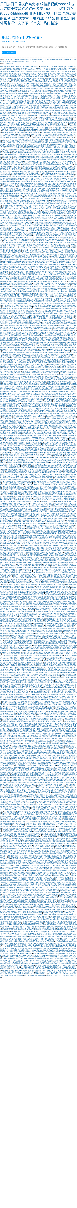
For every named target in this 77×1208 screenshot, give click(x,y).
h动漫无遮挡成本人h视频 (45, 139)
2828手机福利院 (46, 410)
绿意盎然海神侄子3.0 (40, 711)
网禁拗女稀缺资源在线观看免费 (39, 902)
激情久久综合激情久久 (40, 188)
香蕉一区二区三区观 (43, 858)
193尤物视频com (49, 266)
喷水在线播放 (46, 208)
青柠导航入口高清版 (40, 960)
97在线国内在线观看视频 (24, 383)
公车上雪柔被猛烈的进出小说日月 (40, 713)
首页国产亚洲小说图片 (28, 599)
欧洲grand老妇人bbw (47, 227)
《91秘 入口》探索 (59, 786)
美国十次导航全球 (59, 218)
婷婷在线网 (44, 235)
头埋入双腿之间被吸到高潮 (21, 210)
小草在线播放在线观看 (20, 342)
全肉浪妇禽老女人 (8, 200)
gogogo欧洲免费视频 (68, 814)
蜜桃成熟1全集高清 (65, 579)
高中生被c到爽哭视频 (70, 936)
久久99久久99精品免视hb (32, 836)
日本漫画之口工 (63, 657)
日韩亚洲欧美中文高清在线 (43, 599)
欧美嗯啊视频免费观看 (27, 550)
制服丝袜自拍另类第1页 (11, 522)
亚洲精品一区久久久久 (42, 840)
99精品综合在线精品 (46, 413)
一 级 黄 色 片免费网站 (21, 144)
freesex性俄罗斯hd (46, 290)
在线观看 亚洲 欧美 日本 (51, 442)
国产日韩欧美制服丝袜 (57, 215)
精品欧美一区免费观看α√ (21, 706)
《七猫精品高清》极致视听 (31, 552)
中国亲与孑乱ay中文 (32, 281)
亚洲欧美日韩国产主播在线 (24, 269)
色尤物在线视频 (44, 359)
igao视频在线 (25, 967)
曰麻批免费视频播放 (52, 395)
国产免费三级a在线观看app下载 (62, 202)
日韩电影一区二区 (21, 332)
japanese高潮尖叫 (13, 848)
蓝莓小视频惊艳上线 (11, 869)
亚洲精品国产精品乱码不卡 (24, 86)
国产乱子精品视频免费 (18, 764)
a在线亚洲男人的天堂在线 (41, 422)
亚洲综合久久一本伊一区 (63, 196)
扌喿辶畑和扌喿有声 (16, 308)
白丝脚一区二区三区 (29, 378)
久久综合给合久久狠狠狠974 (8, 907)
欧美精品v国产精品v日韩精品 (68, 190)
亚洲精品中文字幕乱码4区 (40, 938)
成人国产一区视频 (59, 968)
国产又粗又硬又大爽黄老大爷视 (48, 439)
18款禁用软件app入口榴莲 (44, 318)
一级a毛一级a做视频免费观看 (66, 169)
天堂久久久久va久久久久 (25, 337)
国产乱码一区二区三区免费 (53, 516)
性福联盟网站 (52, 112)
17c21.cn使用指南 (52, 212)
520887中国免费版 (48, 491)
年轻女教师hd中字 (24, 142)
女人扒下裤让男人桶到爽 (65, 887)
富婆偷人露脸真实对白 (20, 218)
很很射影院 (17, 660)
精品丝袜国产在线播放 (14, 433)
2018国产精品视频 (24, 173)
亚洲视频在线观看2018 (27, 440)
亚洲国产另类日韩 (10, 699)
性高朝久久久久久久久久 (14, 344)
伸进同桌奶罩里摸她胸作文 (16, 75)
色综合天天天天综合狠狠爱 (31, 384)
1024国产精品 (41, 628)
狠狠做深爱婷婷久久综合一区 (14, 127)
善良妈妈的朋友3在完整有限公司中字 (49, 830)
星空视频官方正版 (35, 227)
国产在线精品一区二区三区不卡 (57, 855)
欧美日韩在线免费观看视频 (33, 638)
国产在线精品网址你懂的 (27, 814)
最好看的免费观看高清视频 (20, 916)
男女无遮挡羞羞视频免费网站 (35, 554)
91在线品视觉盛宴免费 (15, 334)
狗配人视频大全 (53, 770)
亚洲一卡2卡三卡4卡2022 (65, 191)
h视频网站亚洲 (19, 542)
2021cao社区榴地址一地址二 (47, 345)
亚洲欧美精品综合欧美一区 (42, 489)
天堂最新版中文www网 (29, 452)
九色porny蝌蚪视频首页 (10, 124)
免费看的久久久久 (16, 745)
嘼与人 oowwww (67, 367)
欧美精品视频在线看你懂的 (67, 496)
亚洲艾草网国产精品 (38, 730)
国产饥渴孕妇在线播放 (28, 344)
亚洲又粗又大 (66, 774)
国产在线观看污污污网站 (17, 273)
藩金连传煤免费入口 (69, 799)
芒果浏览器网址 (37, 90)
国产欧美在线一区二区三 (10, 613)
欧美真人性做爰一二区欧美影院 (31, 935)
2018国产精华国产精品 (13, 403)
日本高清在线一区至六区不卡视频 (30, 787)
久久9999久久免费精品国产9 (31, 66)
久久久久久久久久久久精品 (64, 301)
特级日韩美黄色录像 (64, 454)
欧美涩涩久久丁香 (11, 227)
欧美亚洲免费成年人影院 (59, 518)
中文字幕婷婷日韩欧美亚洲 (38, 833)
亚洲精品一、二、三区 (45, 455)
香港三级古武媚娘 (7, 928)
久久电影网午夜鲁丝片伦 (15, 882)
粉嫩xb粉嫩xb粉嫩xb (45, 604)
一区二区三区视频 (70, 93)
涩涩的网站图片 (69, 174)
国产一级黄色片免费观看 (34, 340)
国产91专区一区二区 (67, 164)
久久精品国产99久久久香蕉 (69, 938)
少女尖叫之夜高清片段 (59, 686)
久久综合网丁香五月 (35, 73)
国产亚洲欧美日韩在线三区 (31, 594)
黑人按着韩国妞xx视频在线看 (16, 281)
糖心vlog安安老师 (63, 439)
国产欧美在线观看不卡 (17, 926)
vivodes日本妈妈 (9, 706)
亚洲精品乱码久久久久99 (42, 440)
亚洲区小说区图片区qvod (20, 679)
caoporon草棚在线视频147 (27, 813)
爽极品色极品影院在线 (22, 176)
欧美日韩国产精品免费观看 (54, 601)
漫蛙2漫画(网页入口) (64, 716)
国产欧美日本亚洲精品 (54, 814)
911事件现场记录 (68, 498)
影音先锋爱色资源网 (14, 621)
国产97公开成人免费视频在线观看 (17, 843)
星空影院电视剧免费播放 (26, 428)
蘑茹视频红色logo (44, 469)
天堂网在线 (3, 648)
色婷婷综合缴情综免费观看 (67, 891)
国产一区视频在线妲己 (13, 550)
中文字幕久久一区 (24, 606)
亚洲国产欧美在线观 (16, 345)
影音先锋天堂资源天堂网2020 (50, 232)
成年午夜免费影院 (57, 762)
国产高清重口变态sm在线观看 (17, 406)
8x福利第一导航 (46, 828)
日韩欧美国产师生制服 (36, 782)
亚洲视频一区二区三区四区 (37, 606)
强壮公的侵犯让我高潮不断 (63, 530)
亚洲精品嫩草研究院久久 (57, 200)
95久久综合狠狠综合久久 (29, 207)
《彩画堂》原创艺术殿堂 (7, 604)
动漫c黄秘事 (5, 720)
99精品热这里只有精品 (67, 73)
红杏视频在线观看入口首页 (38, 852)
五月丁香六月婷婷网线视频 (33, 444)
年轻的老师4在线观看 (59, 398)
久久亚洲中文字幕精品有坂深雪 (55, 149)
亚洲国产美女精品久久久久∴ (23, 516)
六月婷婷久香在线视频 (39, 758)
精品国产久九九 (32, 215)
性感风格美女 (38, 848)
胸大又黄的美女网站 (64, 571)
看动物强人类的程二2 (49, 163)
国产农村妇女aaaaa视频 (52, 733)
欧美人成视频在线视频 (29, 665)
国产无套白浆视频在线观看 (40, 86)
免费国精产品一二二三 (20, 794)
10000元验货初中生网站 (55, 818)
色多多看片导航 (57, 505)
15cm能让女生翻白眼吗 (30, 753)
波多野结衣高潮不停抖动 (15, 378)
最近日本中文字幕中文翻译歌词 (48, 857)
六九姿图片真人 (48, 789)
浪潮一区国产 (49, 393)
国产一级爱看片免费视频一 (21, 691)
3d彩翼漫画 (65, 220)
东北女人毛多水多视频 (43, 371)
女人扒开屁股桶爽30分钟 (49, 437)
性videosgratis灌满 (26, 239)
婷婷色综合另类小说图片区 (44, 874)
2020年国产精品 (71, 388)
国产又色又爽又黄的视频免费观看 (56, 642)
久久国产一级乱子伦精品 (55, 677)
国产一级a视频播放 (58, 120)
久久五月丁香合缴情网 (54, 931)
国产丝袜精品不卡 (27, 92)
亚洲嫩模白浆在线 (30, 130)
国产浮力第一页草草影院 (49, 71)
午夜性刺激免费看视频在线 (66, 527)
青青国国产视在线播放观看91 (36, 158)
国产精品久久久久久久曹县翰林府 (16, 98)
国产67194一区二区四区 (53, 80)
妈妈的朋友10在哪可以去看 (15, 271)
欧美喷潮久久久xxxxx (47, 142)
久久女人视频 (42, 450)
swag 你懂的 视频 (10, 373)
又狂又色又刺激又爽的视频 (27, 803)
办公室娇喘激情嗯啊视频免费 (38, 327)
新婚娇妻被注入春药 (54, 894)
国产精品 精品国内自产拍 (34, 342)
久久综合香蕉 (38, 164)
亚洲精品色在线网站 (57, 566)
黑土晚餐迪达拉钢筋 (13, 648)
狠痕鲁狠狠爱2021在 (45, 762)
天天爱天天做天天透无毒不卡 (46, 681)
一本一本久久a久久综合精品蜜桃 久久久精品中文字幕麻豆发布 (18, 892)
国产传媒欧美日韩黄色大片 (40, 239)
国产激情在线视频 (17, 423)
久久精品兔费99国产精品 (66, 770)
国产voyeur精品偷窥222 (13, 137)
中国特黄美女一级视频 (57, 161)
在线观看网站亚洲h (47, 396)
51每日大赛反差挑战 (32, 98)
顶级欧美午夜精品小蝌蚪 (50, 660)
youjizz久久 (55, 362)
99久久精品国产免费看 (39, 769)
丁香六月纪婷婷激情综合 (16, 415)
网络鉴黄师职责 (14, 924)
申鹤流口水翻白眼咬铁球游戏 (54, 417)
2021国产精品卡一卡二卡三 (28, 180)
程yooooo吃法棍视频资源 (62, 879)
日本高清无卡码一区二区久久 (52, 538)
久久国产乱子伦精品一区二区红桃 (28, 616)
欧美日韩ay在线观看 (65, 757)
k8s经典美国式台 (61, 628)
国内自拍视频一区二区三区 (30, 345)
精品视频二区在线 (32, 655)
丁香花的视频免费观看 (61, 501)
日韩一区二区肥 (20, 410)
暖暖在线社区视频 (70, 821)
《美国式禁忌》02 (13, 616)
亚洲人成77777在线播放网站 (60, 229)
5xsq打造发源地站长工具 (15, 322)
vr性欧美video (48, 401)
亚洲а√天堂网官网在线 (29, 318)
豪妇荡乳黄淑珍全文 (41, 217)
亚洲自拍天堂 (7, 825)
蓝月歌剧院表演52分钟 (46, 613)
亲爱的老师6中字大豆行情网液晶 (22, 417)
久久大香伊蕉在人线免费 (69, 334)
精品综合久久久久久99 (40, 137)
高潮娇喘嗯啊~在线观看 (63, 549)
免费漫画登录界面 (27, 730)
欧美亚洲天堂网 (21, 488)
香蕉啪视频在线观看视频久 (24, 283)
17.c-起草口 (3, 914)
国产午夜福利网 (11, 588)
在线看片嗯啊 (51, 852)
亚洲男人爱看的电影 (15, 582)
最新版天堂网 (18, 420)
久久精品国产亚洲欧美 (42, 247)
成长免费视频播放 (26, 740)
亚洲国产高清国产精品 (27, 81)
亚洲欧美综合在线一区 (41, 972)
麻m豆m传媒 (55, 743)
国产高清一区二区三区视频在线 (56, 603)
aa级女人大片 (58, 75)
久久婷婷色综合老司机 (22, 887)
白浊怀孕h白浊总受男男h (10, 630)
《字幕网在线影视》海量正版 (20, 212)
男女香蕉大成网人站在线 (63, 588)
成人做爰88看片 (45, 132)
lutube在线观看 (4, 88)
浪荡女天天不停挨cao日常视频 (32, 322)
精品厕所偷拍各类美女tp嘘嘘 (8, 108)
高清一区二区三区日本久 (44, 635)
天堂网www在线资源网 (20, 93)
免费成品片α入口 (26, 709)
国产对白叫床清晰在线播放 (38, 689)
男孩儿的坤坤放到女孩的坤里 (51, 579)
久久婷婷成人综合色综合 (55, 471)
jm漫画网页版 (37, 718)
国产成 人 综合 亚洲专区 (30, 657)
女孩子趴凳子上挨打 (35, 210)
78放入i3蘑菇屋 (7, 679)
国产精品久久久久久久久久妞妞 (39, 323)
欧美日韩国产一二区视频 (13, 841)
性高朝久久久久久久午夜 (39, 447)
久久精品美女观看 (67, 897)
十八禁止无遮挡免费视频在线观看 (47, 962)
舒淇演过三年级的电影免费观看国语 (46, 801)
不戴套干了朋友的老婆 (6, 615)
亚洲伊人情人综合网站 (34, 835)
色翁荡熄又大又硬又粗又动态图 (23, 913)
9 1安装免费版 (39, 926)
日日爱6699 (53, 105)
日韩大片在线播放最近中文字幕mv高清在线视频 (50, 130)
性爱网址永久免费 (66, 384)
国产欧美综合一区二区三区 (38, 603)
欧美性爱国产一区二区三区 (38, 503)
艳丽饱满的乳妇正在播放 (29, 721)
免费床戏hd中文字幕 (42, 803)
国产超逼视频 (61, 105)
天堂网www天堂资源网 (12, 381)
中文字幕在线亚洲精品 (60, 227)
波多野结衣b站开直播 (29, 279)
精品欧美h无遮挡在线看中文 (32, 398)
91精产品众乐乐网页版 (15, 479)
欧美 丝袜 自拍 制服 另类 (28, 654)
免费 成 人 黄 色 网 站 (60, 789)
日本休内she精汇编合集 (16, 374)
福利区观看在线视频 (28, 569)
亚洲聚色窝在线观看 (17, 777)
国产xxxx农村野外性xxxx (28, 582)
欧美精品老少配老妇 (13, 786)
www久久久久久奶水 (6, 962)
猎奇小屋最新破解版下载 (43, 114)
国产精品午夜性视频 (52, 457)
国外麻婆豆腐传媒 (23, 100)
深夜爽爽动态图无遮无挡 (18, 931)
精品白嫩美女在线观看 (36, 176)
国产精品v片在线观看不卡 (36, 967)
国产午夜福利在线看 (13, 845)
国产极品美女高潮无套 (69, 645)
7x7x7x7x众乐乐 (57, 296)
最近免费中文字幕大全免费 (32, 75)
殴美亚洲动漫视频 (20, 373)
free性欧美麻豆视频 (71, 603)
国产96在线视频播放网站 (44, 461)
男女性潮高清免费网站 (43, 731)
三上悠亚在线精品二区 (21, 122)
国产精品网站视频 (25, 388)
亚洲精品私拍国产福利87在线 (41, 645)
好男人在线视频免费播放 (24, 186)
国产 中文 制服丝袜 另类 (12, 770)
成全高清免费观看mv (46, 224)
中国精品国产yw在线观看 (14, 291)
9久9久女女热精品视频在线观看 (59, 344)
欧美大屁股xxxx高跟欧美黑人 (67, 362)
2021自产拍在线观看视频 (41, 129)
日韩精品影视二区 (20, 256)
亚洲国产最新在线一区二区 (39, 632)
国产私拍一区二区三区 (23, 713)
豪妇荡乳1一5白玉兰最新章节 (40, 567)
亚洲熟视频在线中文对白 (42, 823)
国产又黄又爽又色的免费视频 (51, 637)
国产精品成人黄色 (12, 633)
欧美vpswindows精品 (23, 220)
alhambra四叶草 (4, 936)
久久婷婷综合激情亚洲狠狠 (28, 924)
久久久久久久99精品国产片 (26, 522)
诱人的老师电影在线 (55, 307)
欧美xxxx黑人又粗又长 (33, 505)
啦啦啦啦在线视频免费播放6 (43, 760)
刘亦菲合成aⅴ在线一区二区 (48, 196)
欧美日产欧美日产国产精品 (51, 963)
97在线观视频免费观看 (54, 185)
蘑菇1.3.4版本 (22, 224)
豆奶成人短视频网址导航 (23, 750)
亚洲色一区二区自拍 (56, 349)
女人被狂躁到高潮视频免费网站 (12, 92)
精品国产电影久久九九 (69, 601)
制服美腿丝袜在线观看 (48, 581)
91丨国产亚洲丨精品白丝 (19, 589)
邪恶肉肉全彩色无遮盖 (27, 241)
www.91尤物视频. (69, 66)
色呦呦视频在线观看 (10, 242)
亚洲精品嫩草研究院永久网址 (14, 899)
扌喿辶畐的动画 (31, 461)
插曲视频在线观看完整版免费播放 (44, 708)
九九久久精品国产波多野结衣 (24, 110)
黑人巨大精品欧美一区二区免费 (59, 598)
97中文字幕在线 (15, 758)
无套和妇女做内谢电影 (65, 777)
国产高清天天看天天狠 (17, 493)
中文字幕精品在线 (18, 261)
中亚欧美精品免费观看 (25, 457)
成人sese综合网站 (53, 76)
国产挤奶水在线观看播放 (25, 591)
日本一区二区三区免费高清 (43, 127)
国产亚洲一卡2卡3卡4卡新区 (48, 464)
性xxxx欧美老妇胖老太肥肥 (21, 767)
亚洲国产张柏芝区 (15, 891)
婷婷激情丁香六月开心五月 (9, 115)
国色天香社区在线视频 (44, 215)
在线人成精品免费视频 (53, 483)
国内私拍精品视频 (31, 103)
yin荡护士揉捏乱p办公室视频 (41, 799)
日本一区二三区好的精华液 (50, 244)
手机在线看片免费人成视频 (46, 559)
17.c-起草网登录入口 (18, 486)
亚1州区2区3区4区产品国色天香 (48, 887)
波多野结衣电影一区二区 (9, 132)
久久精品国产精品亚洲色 (45, 97)
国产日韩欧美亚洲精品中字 (66, 395)
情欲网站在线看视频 (60, 266)
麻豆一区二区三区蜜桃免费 (37, 642)
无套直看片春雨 (58, 139)
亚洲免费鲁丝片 (69, 181)
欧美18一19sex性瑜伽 (38, 591)
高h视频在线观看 (22, 826)
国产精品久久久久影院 (8, 557)
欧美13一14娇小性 (9, 439)
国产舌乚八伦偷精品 (40, 676)
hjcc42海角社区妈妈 (46, 147)
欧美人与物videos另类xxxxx (15, 618)
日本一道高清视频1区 (54, 709)
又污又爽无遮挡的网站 (66, 373)
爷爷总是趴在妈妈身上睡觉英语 (57, 692)
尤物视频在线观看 (62, 418)
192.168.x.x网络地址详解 (52, 906)
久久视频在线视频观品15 (45, 332)
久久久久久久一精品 (48, 941)
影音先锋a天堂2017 (30, 203)
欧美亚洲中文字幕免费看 (30, 83)
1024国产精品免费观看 (39, 395)
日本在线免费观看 (11, 826)
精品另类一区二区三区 (59, 98)
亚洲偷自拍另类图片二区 (62, 769)
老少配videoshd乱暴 (55, 359)
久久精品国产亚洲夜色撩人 (58, 713)
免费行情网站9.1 (42, 936)
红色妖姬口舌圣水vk (34, 615)
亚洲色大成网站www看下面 (35, 781)
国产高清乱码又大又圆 (65, 389)
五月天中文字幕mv (24, 327)
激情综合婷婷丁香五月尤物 (48, 850)
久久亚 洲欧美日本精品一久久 (36, 254)
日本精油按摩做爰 (60, 388)
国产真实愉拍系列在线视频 (56, 972)
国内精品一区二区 (9, 125)
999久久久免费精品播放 (34, 589)
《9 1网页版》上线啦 (57, 645)
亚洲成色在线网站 (46, 698)
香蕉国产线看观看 (37, 637)
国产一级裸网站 (40, 572)
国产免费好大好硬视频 (27, 711)
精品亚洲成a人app (7, 884)
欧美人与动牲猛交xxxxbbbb (34, 396)
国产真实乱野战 (61, 928)
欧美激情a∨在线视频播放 (59, 760)
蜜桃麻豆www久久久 (50, 234)
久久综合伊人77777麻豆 (18, 774)
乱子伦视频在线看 (24, 574)
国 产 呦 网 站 (16, 958)
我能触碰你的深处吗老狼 (38, 115)
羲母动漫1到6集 (55, 669)
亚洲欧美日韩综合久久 (41, 381)
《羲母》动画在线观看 (12, 513)
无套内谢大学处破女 (53, 268)
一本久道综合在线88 (6, 435)
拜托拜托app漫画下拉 (64, 278)
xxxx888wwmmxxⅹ (5, 340)
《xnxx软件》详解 (20, 125)
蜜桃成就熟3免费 (67, 538)
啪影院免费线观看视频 (33, 467)
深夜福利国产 (34, 584)
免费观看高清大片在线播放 (9, 831)
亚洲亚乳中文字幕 (65, 310)
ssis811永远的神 (20, 847)
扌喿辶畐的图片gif (16, 855)
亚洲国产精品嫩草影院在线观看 (27, 904)
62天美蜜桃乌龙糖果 (13, 731)
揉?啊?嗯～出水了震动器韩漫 (39, 764)
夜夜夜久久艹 (28, 645)
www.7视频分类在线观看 (38, 261)
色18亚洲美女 (47, 782)
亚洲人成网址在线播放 (23, 227)
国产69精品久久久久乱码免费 (56, 973)
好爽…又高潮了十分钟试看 (54, 347)
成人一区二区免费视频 (65, 703)
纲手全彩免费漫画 (46, 743)
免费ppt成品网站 (17, 549)
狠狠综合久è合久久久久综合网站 (20, 677)
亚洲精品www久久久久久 (56, 736)
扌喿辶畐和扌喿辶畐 (17, 452)
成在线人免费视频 (10, 953)
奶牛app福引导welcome (69, 107)
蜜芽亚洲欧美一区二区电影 (51, 85)
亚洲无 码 (39, 777)
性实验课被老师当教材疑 (18, 340)
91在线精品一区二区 (24, 603)
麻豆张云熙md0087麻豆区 (41, 369)
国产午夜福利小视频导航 (26, 921)
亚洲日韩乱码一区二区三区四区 (10, 577)
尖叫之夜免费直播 (66, 913)
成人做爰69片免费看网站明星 (61, 413)
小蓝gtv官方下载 (28, 193)
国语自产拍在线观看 (65, 232)
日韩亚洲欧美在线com (56, 423)
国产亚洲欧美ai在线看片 (38, 393)
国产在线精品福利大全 (59, 224)
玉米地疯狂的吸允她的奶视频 (37, 706)
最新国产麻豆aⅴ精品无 (8, 579)
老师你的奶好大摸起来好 (56, 422)
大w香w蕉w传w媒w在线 (19, 853)
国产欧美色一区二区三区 (27, 381)
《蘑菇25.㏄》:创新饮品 (13, 523)
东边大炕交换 (57, 207)
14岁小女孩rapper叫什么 (32, 704)
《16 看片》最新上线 (6, 728)
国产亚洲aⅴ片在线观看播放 (52, 435)
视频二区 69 (24, 97)
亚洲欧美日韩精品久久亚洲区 (38, 574)
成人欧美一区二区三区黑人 (55, 936)
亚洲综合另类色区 (8, 420)
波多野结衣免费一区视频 (60, 547)
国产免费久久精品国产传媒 (9, 225)
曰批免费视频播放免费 (18, 285)
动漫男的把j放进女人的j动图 (44, 229)
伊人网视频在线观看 (39, 283)
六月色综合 (60, 718)
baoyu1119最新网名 (20, 951)
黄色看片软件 (24, 841)
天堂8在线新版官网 (37, 234)
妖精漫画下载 (59, 591)
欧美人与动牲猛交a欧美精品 (14, 657)
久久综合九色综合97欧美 (69, 516)
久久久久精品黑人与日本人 (31, 161)
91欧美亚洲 (70, 332)
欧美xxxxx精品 (9, 973)
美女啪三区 (17, 711)
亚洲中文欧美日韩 (60, 919)
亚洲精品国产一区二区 (6, 474)
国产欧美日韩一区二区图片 (33, 198)
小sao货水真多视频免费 (19, 171)
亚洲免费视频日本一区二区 (59, 792)
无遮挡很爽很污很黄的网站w (66, 430)
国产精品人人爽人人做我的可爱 (21, 581)
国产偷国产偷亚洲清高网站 (23, 496)
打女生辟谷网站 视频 (68, 347)
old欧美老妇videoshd (36, 389)
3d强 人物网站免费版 (8, 141)
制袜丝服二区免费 (59, 152)
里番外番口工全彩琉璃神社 (35, 853)
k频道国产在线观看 (8, 244)
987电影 (35, 222)
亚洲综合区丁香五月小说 (51, 620)
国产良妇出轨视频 (70, 909)
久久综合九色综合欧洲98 (7, 542)
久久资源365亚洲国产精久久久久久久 (32, 804)
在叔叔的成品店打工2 (37, 85)
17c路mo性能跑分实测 (28, 334)
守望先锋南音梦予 (56, 403)
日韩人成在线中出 (17, 626)
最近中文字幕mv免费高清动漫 (54, 577)
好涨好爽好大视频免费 (23, 481)
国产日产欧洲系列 (21, 557)
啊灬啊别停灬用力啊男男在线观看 (34, 300)
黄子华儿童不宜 (15, 81)
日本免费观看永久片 (14, 440)
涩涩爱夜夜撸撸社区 (66, 894)
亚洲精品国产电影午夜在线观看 (30, 379)
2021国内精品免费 (7, 261)
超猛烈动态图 (22, 630)
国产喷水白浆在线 (22, 425)
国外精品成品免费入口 (14, 164)
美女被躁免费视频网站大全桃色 (45, 533)
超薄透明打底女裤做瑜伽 (42, 955)
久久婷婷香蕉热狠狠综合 (46, 584)
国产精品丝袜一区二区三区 (49, 278)
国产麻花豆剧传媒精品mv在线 (41, 669)
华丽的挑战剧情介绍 (10, 833)
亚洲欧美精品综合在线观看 (33, 71)
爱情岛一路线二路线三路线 (35, 611)
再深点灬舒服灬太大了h (69, 762)
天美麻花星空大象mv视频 (37, 625)
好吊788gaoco (42, 657)
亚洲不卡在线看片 (60, 491)
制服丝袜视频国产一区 (31, 830)
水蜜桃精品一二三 (67, 320)
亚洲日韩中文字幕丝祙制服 (44, 728)
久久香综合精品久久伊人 (68, 640)
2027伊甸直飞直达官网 (44, 721)
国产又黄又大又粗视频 (37, 765)
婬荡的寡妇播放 (16, 371)
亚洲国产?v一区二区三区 (37, 909)
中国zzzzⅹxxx (32, 962)
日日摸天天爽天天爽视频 (20, 169)
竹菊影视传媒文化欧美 (44, 655)
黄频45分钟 (10, 230)
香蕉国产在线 (10, 93)
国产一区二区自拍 (22, 242)
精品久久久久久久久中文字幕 (14, 119)
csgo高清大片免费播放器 (39, 537)
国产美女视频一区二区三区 (15, 455)
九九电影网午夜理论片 (42, 586)
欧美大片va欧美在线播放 (63, 499)
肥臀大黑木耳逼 (53, 953)
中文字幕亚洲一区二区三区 (45, 794)
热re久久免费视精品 (26, 891)
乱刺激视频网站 (20, 681)
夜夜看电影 (53, 251)
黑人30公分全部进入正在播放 (27, 786)
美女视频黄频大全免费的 (54, 449)
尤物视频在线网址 (56, 144)
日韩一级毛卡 (26, 85)
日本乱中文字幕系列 (10, 809)
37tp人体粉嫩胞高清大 (23, 784)
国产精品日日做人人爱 (29, 291)
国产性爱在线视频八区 (59, 322)
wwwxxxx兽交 (54, 354)
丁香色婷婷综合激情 (32, 171)
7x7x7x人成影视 (64, 268)
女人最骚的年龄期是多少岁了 (11, 76)
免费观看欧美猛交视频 (54, 334)
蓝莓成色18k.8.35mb (42, 334)
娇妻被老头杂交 (22, 735)
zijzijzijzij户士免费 (38, 428)
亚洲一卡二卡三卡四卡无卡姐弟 (57, 352)
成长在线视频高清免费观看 (20, 432)
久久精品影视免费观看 (64, 383)
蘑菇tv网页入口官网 (49, 611)
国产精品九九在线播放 (43, 88)
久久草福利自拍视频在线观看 (36, 230)
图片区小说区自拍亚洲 (60, 488)
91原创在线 (28, 273)
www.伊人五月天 (24, 195)
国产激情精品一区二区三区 (7, 692)
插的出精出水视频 (40, 542)
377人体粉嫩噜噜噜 (18, 105)
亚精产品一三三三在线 (18, 444)
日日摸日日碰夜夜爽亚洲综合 (19, 286)
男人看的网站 (71, 960)
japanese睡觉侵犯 (5, 816)
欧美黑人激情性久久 (32, 525)
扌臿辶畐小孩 (4, 723)
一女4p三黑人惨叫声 (42, 855)
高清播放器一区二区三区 (16, 484)
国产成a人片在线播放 (33, 843)
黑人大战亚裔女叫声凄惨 (25, 222)
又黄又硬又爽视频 (32, 200)
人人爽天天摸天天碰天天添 (62, 533)
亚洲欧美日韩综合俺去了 (35, 679)
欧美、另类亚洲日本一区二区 (58, 723)
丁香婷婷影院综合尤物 (42, 654)
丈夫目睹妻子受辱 (70, 691)
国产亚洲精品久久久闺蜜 (17, 659)
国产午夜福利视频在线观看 (61, 293)
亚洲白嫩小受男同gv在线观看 (51, 913)
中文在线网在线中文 (44, 144)
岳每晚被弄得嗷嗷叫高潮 (60, 168)
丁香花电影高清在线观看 (7, 413)
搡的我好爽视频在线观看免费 (20, 430)
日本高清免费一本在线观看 (43, 819)
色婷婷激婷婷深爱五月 (61, 831)
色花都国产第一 (11, 564)
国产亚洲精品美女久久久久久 (43, 682)
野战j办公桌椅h (35, 791)
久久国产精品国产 (16, 354)
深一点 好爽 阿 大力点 (63, 610)
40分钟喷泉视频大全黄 (65, 283)
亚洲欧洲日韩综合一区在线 (45, 474)
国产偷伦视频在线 (5, 635)
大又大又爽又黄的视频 (29, 635)
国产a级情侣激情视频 (45, 171)
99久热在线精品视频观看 (34, 367)
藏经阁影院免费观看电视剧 (15, 594)
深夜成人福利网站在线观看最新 (47, 775)
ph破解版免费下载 (53, 562)
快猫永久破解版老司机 (9, 269)
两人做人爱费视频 (69, 364)
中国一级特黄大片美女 (21, 725)
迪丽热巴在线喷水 (68, 594)
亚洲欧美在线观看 (52, 674)
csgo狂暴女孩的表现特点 (29, 742)
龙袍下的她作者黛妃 (59, 474)
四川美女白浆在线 (70, 151)
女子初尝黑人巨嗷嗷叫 (39, 640)
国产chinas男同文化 (35, 694)
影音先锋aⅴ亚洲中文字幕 (66, 92)
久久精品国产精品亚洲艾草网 (13, 923)
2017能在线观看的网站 (13, 427)
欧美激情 (69, 781)
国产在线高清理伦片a (49, 95)
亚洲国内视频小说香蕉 (57, 652)
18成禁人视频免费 (37, 530)
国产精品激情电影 (32, 305)
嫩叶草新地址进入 (70, 256)
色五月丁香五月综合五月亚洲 (23, 537)
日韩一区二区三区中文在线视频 (11, 654)
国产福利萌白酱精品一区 (58, 731)
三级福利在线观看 (11, 896)
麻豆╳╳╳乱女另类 (17, 450)
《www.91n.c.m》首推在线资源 (60, 489)
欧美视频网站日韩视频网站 (64, 923)
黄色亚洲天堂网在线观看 (57, 241)
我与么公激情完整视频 (28, 315)
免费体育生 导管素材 (23, 389)
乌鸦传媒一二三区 (60, 611)
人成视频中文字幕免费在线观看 (21, 808)
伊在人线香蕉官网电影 (41, 415)
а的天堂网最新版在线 (33, 357)
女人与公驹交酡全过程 (58, 494)
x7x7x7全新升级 (45, 320)
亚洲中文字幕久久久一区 (16, 196)
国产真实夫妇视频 (13, 173)
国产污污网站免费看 (35, 205)
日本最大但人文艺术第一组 (55, 552)
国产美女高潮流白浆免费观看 (22, 136)
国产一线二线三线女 (54, 860)
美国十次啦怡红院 (24, 513)
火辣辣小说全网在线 (57, 83)
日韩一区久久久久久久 (55, 103)
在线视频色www (58, 66)
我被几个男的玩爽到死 (25, 234)
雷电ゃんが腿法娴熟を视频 (38, 869)
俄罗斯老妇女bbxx (8, 218)
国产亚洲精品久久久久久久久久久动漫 (65, 142)
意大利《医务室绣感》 (20, 593)
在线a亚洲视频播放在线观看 (8, 191)
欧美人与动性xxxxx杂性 (39, 907)
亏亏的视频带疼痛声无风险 (39, 674)
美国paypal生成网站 (18, 300)
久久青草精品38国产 (26, 523)
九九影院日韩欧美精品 (63, 432)
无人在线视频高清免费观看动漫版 (65, 472)
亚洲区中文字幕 (54, 225)
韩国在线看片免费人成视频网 (67, 896)
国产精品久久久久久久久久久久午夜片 (34, 310)
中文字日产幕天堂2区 (56, 247)
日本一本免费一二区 (13, 95)
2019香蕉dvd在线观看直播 (27, 577)
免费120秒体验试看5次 (30, 152)
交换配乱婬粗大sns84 (50, 557)
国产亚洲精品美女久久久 (14, 647)
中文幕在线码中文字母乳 (48, 388)
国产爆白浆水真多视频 (57, 522)
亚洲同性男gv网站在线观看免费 (43, 547)
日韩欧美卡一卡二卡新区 (14, 330)
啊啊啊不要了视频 (49, 882)
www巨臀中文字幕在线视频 (66, 244)
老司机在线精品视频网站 (11, 159)
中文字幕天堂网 (33, 887)
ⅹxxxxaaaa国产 (7, 586)
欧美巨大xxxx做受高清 (48, 342)
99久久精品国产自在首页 (57, 259)
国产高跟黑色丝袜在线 (12, 442)
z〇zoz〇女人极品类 (46, 202)
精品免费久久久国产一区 (66, 730)
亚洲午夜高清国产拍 (17, 635)
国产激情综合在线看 (59, 535)
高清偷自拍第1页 (59, 271)
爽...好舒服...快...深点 (29, 418)
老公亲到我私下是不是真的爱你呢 (11, 545)
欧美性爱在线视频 (44, 349)
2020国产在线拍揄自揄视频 (10, 574)
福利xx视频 (50, 246)
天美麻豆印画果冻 (62, 638)
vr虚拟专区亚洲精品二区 (10, 288)
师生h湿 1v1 (41, 659)
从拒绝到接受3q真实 (20, 200)
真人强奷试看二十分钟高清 (23, 957)
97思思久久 (44, 787)
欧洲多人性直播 (50, 628)
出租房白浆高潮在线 (6, 371)
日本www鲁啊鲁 (26, 491)
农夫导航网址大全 (37, 579)
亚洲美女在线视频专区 (68, 791)
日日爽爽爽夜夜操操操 (50, 117)
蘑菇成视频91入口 (66, 327)
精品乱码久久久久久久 (26, 676)
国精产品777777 (8, 169)
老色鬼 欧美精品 (59, 305)
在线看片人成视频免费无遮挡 (16, 320)
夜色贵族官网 (17, 474)
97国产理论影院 (11, 186)
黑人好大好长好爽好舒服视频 (14, 643)
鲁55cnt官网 (24, 329)
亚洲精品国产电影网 (23, 124)
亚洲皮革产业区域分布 (9, 508)
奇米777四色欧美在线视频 (21, 349)
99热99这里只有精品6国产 (14, 462)
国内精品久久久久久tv (31, 576)
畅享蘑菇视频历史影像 (6, 660)
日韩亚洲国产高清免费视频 (29, 545)
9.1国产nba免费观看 (44, 281)
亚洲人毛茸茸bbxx (37, 273)
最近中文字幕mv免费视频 (54, 550)
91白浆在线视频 (48, 176)
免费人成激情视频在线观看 (26, 610)
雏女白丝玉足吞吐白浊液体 (36, 918)
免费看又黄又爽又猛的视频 (32, 560)
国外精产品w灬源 (72, 928)
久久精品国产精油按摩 (25, 307)
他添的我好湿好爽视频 (64, 862)
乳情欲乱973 (9, 794)
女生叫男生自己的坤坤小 (12, 760)
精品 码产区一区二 (70, 687)
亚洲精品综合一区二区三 (9, 367)
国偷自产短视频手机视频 (46, 968)
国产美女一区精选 (38, 882)
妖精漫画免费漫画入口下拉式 (39, 808)
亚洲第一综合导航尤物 (31, 139)
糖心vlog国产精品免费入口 (24, 395)
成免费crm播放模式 (24, 762)
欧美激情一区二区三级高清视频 (41, 466)
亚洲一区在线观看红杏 (15, 88)
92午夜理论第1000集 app (45, 330)
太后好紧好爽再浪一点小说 (26, 471)
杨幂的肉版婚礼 (36, 477)
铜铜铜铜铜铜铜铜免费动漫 (58, 371)
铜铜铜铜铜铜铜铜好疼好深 (52, 945)
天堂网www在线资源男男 (13, 740)
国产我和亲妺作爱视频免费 (37, 696)
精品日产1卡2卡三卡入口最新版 (41, 747)
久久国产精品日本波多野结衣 (49, 703)
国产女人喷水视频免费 (35, 564)
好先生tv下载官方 (50, 630)
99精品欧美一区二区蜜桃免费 (65, 251)
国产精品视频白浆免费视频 (43, 445)
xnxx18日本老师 (33, 97)
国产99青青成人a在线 (49, 301)
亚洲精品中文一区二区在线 (44, 159)
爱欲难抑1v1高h (69, 654)
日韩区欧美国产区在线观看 (30, 566)
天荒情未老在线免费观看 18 (11, 755)
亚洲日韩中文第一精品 (9, 672)
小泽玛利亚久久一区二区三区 (45, 180)
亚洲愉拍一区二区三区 (28, 533)
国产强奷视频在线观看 (65, 119)
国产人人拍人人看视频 (14, 168)
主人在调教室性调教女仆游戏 (8, 735)
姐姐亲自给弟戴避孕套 (25, 640)
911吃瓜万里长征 (12, 571)
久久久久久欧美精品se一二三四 (61, 484)
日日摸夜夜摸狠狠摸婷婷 (45, 222)
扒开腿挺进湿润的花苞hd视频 (34, 339)
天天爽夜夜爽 (59, 528)
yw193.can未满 (54, 955)
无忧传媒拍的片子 (56, 806)
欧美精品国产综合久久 (67, 709)
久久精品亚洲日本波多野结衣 (54, 503)
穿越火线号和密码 (51, 606)
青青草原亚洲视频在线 (8, 325)
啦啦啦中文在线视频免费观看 (50, 481)
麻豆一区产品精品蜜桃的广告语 (35, 774)
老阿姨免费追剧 (17, 511)
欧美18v (59, 467)
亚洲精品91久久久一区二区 (47, 285)
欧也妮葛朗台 (28, 498)
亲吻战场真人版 (63, 953)
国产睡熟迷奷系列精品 (6, 364)
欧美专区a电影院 (11, 220)
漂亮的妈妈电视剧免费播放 (30, 775)
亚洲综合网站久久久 (56, 965)
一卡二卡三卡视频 (35, 750)
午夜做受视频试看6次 (58, 461)
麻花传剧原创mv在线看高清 (40, 325)
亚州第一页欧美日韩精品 (32, 884)
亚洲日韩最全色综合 (44, 576)
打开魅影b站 (49, 623)
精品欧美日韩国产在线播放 (36, 701)
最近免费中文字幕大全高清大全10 (36, 601)
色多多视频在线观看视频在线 (49, 862)
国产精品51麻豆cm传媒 (27, 965)
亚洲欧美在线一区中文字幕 (33, 351)
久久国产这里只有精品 (13, 489)
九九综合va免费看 (26, 268)
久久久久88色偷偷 (46, 508)
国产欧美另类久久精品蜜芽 (19, 544)
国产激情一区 (4, 149)
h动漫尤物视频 (69, 535)
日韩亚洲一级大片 (24, 770)
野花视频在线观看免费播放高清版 (11, 494)
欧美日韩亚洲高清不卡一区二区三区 (16, 467)
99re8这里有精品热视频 (68, 637)
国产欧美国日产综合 (68, 247)
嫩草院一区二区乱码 (68, 523)
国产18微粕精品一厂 (35, 608)
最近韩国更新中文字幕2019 (62, 797)
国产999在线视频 (37, 913)
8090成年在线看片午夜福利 (47, 237)
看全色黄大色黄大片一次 (36, 479)
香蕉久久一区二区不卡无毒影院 (56, 689)
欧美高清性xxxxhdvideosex (30, 308)
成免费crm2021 (27, 562)
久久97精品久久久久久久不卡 (49, 615)
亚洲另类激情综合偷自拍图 (61, 246)
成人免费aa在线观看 (9, 110)
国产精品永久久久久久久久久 (59, 281)
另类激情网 (18, 775)
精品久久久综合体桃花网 (31, 857)
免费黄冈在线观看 (64, 257)
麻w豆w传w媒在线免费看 (67, 625)
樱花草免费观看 (48, 926)
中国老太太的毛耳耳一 (25, 845)
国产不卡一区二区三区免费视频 (12, 315)
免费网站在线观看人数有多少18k (54, 909)
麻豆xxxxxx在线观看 (19, 576)
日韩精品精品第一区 (55, 315)
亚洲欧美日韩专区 (36, 173)
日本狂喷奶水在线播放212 (7, 909)
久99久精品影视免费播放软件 (53, 230)
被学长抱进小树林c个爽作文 (13, 472)
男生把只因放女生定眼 (48, 528)
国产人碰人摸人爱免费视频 (8, 389)
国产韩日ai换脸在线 (22, 508)
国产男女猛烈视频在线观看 (63, 237)
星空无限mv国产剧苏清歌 (7, 897)
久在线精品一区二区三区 (42, 672)
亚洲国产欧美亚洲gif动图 (28, 572)
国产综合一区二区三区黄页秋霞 (31, 901)
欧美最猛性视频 (10, 887)
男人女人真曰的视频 (25, 530)
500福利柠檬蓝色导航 (18, 263)
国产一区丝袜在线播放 (39, 483)
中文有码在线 (61, 557)
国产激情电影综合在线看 (28, 819)
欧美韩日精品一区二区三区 (33, 528)
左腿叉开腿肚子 (64, 85)
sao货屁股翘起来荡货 (52, 542)
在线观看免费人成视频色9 (18, 112)
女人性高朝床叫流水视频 (25, 669)
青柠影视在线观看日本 (16, 190)
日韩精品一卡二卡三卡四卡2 (54, 975)
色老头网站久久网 (61, 279)
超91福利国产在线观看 (68, 403)
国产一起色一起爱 (5, 677)
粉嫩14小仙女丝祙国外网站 (12, 401)
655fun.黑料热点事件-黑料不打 (61, 889)
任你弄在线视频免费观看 (7, 972)
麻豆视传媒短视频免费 (38, 957)
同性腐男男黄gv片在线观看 (11, 921)
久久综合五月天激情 (61, 616)
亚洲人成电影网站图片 (45, 329)
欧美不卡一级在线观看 (9, 736)
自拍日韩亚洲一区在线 (9, 425)
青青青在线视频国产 (29, 127)
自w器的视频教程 (40, 633)
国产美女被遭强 (35, 388)
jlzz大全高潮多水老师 (36, 163)
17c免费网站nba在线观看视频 (13, 901)
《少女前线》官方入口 (35, 950)
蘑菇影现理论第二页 (42, 621)
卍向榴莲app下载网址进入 (60, 401)
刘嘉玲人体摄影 (49, 847)
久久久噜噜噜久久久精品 (45, 154)
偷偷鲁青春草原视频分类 (65, 725)
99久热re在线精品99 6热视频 (38, 352)
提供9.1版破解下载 (33, 242)
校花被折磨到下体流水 (24, 288)
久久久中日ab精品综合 (6, 918)
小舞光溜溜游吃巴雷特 (46, 66)
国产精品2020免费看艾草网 (16, 650)
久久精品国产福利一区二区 (64, 234)
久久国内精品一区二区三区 (57, 885)
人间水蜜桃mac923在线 (68, 869)
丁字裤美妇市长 (69, 728)
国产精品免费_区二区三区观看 (16, 198)
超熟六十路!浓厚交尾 (17, 152)
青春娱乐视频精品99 (50, 923)
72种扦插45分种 (28, 882)
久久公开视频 (37, 235)
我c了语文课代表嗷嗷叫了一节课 (43, 293)
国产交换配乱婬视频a (62, 816)
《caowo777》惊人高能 (52, 572)
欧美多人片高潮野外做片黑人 (13, 569)
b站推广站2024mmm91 (12, 628)
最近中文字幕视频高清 (27, 660)
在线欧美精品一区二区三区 (28, 885)
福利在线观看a (46, 911)
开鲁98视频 (31, 760)
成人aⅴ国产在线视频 (35, 362)
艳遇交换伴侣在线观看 (67, 68)
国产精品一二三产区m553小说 (65, 374)
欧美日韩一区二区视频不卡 (50, 950)
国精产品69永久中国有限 (37, 376)
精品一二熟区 (71, 723)
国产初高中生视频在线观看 (25, 146)
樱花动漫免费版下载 (19, 364)
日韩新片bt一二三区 (70, 422)
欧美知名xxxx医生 (61, 626)
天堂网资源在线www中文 (7, 496)
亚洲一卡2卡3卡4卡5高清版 (26, 708)
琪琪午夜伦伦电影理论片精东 (27, 620)
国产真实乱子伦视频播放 (7, 144)
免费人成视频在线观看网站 (58, 88)
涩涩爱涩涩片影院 (11, 799)
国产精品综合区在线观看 (29, 371)
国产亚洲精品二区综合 (20, 796)
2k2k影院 (40, 366)
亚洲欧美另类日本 (51, 78)
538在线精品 (32, 122)
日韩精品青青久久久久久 (7, 290)
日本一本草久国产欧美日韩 (21, 362)
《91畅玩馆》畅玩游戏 (35, 911)
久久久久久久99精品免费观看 (8, 591)
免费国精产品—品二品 (51, 300)
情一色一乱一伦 (10, 623)
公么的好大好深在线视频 (17, 366)
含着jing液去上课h (37, 252)
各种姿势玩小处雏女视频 (36, 432)
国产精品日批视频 (13, 530)
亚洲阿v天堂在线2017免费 (25, 129)
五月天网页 (11, 862)
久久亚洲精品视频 (47, 367)
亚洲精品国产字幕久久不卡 (28, 621)
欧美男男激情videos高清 (29, 433)
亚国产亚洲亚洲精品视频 (38, 975)
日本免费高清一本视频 (34, 174)
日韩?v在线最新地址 (37, 134)
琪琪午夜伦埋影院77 (14, 965)
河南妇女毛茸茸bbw (13, 769)
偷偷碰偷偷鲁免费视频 (46, 791)
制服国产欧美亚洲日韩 (53, 647)
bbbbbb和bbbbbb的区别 (22, 909)
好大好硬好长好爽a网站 (32, 650)
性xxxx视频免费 (33, 349)
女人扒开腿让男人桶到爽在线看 (59, 408)
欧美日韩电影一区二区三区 (11, 787)
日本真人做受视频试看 (36, 298)
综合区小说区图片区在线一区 (10, 307)
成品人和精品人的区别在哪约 (17, 359)
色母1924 (8, 103)
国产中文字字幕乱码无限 (40, 891)
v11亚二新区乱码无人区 (22, 625)
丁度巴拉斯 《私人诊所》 (14, 217)
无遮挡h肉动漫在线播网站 (33, 532)
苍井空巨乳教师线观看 (22, 298)
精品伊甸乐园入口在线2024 (60, 290)
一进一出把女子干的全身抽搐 (37, 958)
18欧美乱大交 (32, 249)
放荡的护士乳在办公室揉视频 (47, 124)
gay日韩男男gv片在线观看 (55, 914)
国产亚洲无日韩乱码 (17, 872)
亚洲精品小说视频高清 (42, 105)
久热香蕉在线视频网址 (67, 435)
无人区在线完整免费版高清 (16, 943)
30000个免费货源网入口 (69, 574)
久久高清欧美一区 (41, 418)
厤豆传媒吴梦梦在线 (49, 781)
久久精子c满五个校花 (47, 488)
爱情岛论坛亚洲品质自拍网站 (46, 626)
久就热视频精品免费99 (17, 836)
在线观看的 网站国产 (49, 530)
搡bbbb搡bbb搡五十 (34, 413)
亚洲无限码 (19, 665)
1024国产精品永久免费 (15, 721)
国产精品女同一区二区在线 (63, 312)
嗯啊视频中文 (51, 958)
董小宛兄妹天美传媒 (45, 386)
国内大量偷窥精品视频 (34, 703)
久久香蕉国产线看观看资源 (68, 755)
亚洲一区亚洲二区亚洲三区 (14, 742)
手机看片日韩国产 (48, 213)
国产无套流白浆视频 (59, 584)
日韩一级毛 (20, 975)
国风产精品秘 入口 (19, 801)
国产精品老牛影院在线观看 (40, 307)
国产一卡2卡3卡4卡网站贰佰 (25, 108)
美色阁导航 (36, 202)
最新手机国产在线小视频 (58, 466)
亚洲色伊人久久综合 (52, 257)
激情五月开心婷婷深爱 (31, 499)
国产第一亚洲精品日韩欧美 (7, 332)
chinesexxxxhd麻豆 (5, 935)
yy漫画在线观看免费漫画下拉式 (29, 877)
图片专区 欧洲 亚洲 (54, 86)
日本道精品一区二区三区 (21, 694)
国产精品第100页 (35, 132)
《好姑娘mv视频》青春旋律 (56, 217)
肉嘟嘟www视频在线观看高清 (27, 156)
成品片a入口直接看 (25, 447)
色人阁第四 (5, 867)
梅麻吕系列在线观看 (46, 505)
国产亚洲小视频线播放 (42, 924)
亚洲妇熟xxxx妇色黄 (19, 601)
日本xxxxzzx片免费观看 (20, 716)
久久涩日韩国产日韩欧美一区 (30, 386)
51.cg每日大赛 (48, 400)
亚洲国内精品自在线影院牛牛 (63, 110)
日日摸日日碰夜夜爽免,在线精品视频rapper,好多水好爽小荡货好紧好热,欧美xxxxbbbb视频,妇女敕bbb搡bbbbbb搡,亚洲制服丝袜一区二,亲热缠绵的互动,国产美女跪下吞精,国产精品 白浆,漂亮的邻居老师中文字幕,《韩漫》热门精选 (38, 13)
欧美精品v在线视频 (38, 337)
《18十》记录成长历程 (68, 144)
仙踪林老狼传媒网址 (36, 481)
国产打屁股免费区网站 (11, 738)
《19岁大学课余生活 (56, 684)
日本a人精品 (65, 699)
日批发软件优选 (21, 361)
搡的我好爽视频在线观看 (57, 193)
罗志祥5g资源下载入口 (52, 696)
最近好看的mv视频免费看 (45, 596)
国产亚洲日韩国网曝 (9, 750)
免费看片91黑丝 (6, 305)
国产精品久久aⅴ (45, 821)
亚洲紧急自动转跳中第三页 (12, 718)
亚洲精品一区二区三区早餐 (16, 948)
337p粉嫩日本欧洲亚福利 (59, 545)
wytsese (74, 913)
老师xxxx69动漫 (47, 273)
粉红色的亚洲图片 (68, 295)
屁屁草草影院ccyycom (54, 146)
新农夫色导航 (12, 352)
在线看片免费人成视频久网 (29, 330)
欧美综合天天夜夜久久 (28, 168)
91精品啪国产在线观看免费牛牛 (43, 569)
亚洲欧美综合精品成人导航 (55, 364)
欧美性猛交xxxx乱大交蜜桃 (60, 154)
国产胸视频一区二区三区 (21, 249)
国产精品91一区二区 (57, 721)
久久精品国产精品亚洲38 (50, 252)
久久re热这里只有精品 (43, 190)
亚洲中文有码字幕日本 (46, 686)
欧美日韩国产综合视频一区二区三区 (24, 538)
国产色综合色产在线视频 (33, 320)
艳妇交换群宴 (30, 630)
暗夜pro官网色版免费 (29, 872)
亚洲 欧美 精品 (55, 865)
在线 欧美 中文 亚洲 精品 (29, 652)
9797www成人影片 (40, 472)
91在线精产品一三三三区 (66, 542)
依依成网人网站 (55, 828)
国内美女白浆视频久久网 (9, 454)
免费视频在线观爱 (58, 794)
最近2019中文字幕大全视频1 (39, 692)
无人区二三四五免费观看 (63, 581)
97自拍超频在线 (33, 144)
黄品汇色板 (36, 757)
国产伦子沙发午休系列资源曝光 (57, 764)
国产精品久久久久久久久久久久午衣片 (26, 559)
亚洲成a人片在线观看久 (52, 254)
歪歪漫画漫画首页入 (20, 290)
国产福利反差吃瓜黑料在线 (54, 740)
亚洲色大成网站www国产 (34, 716)
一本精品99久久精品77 (14, 652)
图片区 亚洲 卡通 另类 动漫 (32, 699)
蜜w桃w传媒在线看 (59, 613)
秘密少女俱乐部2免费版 (9, 665)
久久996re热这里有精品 (51, 896)
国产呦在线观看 (67, 471)
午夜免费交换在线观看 (24, 225)
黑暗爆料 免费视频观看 (46, 643)
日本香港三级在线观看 (57, 809)
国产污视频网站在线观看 (53, 676)
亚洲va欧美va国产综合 (17, 792)
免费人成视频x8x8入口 (48, 173)
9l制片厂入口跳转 (43, 68)
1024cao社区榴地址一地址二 (36, 544)
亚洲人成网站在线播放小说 (26, 894)
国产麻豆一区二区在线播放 (59, 884)
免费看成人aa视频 (35, 437)
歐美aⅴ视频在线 (41, 880)
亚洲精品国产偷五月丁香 (43, 555)
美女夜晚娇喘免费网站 (49, 276)
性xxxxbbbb (43, 427)
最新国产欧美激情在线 (47, 720)
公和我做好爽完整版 (67, 307)
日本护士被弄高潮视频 (38, 417)
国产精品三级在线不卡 (39, 246)
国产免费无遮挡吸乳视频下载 (18, 611)
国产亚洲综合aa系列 (31, 166)
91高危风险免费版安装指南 (53, 361)
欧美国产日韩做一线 (31, 102)
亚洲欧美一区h (27, 637)
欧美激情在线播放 (17, 562)
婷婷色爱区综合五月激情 (54, 537)
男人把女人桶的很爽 (50, 136)
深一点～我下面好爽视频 (65, 354)
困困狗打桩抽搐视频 (69, 208)
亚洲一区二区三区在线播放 (31, 196)
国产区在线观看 (34, 124)
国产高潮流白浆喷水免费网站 (41, 806)
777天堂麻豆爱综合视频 (65, 442)
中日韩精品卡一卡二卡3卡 (62, 767)
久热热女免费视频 (58, 455)
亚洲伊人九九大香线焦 (12, 515)
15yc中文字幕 (58, 791)
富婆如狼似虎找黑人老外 (56, 811)
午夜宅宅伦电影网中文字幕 (47, 379)
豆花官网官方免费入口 (22, 205)
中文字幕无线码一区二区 (42, 755)
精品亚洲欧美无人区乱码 (33, 720)
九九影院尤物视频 (9, 791)
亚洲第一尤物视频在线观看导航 (39, 195)
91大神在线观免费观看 (13, 379)
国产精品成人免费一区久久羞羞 (30, 427)
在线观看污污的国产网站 (9, 283)
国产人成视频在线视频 (11, 941)
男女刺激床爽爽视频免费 (9, 567)
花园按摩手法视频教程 (20, 461)
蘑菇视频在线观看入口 (70, 916)
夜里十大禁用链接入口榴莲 (17, 850)
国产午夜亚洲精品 (62, 801)
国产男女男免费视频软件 (33, 373)
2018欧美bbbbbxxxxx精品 (35, 425)
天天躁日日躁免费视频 (12, 195)
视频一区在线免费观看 (53, 711)
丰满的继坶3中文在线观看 (54, 632)
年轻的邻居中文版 (30, 801)
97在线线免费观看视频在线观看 (19, 664)
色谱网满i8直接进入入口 (65, 784)
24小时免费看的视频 (65, 951)
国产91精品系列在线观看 (55, 540)
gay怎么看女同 (17, 252)
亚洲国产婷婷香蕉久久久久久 (48, 357)
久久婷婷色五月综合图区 (56, 845)
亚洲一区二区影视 (43, 493)
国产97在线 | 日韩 (34, 686)
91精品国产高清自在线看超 (41, 598)
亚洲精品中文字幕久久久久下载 (21, 689)
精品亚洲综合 (27, 535)
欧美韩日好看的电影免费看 (67, 833)
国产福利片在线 (51, 960)
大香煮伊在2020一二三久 (65, 957)
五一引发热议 (60, 71)
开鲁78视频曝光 (61, 758)
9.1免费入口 (56, 772)
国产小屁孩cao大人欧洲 (7, 757)
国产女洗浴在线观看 (51, 667)
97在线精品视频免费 (35, 664)
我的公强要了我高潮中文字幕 (27, 880)
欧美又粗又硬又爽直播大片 (24, 799)
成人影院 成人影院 (7, 154)
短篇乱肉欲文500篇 (5, 938)
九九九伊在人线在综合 (24, 662)
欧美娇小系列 (13, 437)
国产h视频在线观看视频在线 (44, 168)
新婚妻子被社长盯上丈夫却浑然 (50, 119)
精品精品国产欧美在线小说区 (58, 567)
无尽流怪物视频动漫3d (26, 598)
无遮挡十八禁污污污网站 (32, 178)
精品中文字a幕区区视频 (67, 386)
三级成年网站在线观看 (23, 752)
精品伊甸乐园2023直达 (24, 747)
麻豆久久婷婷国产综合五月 (52, 479)
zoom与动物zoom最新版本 (45, 207)
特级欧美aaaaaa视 (30, 114)
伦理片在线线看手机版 (13, 408)
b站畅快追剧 (31, 445)
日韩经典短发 (11, 393)
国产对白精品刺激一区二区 (62, 261)
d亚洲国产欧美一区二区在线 (18, 554)
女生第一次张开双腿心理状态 (61, 400)
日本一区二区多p (17, 418)
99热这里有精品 (58, 213)
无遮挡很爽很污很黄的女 (12, 156)
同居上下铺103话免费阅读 (37, 317)
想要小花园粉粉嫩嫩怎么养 (11, 411)
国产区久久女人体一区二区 (47, 767)
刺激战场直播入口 (20, 525)
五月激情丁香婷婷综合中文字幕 (14, 714)
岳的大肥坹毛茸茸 (42, 540)
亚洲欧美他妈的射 (46, 940)
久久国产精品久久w (9, 301)
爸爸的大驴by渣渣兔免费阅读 (35, 593)
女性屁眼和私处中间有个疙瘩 (11, 97)
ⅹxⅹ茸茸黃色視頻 (52, 758)
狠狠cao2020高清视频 (8, 625)
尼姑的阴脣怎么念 (29, 542)
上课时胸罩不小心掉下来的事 (36, 796)
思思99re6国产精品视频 (11, 100)
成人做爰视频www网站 (19, 237)
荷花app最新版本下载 (52, 779)
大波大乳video (49, 748)
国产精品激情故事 (57, 819)
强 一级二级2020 (21, 505)
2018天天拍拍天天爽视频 (49, 638)
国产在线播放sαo (57, 367)
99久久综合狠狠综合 (6, 911)
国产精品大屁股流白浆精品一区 (58, 840)
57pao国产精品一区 (37, 405)
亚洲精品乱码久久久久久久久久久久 (46, 813)
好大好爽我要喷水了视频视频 (45, 264)
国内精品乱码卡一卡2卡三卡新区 (28, 469)
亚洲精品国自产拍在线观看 (69, 676)
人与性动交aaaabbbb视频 (49, 716)
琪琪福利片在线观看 (25, 477)
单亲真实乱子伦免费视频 (29, 354)
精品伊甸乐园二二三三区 (32, 486)
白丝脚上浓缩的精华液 (67, 185)
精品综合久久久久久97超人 (51, 366)
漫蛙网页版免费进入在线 (26, 848)
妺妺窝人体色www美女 (55, 295)
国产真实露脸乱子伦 (67, 694)
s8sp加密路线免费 (60, 706)
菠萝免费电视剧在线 (63, 765)
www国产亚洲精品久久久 (67, 137)
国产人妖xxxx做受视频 (50, 662)
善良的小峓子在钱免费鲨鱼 (51, 134)
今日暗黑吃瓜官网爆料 (68, 863)
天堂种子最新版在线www (42, 610)
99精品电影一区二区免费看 (17, 102)
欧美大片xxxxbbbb (45, 948)
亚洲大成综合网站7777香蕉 (27, 955)
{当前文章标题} (9, 63)
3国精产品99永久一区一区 (21, 963)
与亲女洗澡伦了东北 (48, 879)
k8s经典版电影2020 (21, 862)
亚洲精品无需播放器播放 (58, 132)
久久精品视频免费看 (56, 369)
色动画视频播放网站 (41, 420)
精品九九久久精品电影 (12, 620)
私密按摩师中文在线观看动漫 (60, 249)
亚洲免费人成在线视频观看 (46, 308)
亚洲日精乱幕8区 (52, 383)
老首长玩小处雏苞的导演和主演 (63, 877)
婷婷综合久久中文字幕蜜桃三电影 (24, 823)
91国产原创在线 (40, 577)
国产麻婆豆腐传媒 (68, 103)
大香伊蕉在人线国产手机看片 (39, 736)
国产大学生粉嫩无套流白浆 (23, 405)
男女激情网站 (22, 278)
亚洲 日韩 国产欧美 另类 (41, 295)
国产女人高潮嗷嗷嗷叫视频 (68, 633)
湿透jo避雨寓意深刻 (33, 970)
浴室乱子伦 (11, 405)
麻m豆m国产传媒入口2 (29, 733)
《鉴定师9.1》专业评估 (52, 283)
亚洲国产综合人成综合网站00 (41, 92)
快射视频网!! (5, 207)
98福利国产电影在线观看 (54, 574)
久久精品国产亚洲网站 (29, 777)
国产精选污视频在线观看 (59, 171)
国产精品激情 (68, 933)
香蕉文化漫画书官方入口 (19, 821)
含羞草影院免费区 (7, 158)
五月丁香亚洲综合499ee (69, 726)
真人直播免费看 (15, 676)
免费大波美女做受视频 (51, 730)
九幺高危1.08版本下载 (24, 115)
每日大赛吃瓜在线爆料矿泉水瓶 (38, 220)
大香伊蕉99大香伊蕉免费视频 (28, 731)
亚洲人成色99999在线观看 (42, 921)
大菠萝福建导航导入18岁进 (22, 476)
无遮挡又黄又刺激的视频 (52, 496)
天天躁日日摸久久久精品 (7, 940)
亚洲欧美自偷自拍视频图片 (49, 340)
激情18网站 (59, 841)
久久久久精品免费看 (13, 814)
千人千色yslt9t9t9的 (52, 657)
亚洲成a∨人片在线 (12, 234)
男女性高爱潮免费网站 (46, 970)
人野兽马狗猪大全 (61, 183)
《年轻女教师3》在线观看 (67, 870)
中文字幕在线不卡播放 (67, 669)
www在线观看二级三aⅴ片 (62, 958)
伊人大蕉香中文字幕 (49, 425)
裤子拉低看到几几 (40, 78)
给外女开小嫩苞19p (15, 889)
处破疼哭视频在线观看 (60, 926)
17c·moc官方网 (34, 767)
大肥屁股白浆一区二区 (17, 203)
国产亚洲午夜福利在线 (68, 369)
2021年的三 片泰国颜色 (7, 951)
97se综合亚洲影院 (69, 552)
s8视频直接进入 (13, 555)
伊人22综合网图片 (38, 401)
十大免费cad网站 (27, 647)
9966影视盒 (24, 215)
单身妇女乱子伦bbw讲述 (68, 195)
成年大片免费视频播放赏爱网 (28, 628)
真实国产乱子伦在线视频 (22, 933)
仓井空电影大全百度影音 (21, 615)
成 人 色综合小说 (53, 714)
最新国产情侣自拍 (71, 474)
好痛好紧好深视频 (57, 411)
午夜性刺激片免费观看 (28, 217)
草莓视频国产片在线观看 (32, 464)
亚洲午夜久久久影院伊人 (43, 344)
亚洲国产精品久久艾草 (23, 869)
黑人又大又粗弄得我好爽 (68, 931)
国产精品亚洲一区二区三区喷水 (17, 266)
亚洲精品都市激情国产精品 (7, 298)
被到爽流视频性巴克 (26, 758)
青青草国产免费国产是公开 (22, 584)
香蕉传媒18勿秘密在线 (28, 855)
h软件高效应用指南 (68, 525)
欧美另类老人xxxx (15, 885)
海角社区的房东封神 (53, 188)
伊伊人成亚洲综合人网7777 (49, 430)
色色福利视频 (50, 769)
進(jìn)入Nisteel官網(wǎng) (9, 52)
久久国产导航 (61, 836)
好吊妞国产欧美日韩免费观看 (33, 263)
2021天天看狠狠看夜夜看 (27, 755)
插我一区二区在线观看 (23, 134)
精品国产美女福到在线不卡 (18, 357)
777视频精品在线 (22, 809)
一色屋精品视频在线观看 (29, 889)
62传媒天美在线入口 (47, 477)
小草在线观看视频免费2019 (49, 560)
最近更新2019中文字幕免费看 (55, 447)
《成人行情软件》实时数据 (24, 483)
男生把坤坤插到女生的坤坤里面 (31, 494)
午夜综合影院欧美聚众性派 (62, 356)
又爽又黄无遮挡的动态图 (60, 329)
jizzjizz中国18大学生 (58, 728)
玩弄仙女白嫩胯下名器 (44, 838)
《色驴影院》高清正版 (41, 471)
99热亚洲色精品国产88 (45, 98)
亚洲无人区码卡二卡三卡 (28, 181)
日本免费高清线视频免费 (34, 488)
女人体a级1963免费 (55, 586)
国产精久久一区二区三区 (57, 921)
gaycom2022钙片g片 (13, 803)
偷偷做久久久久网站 (69, 230)
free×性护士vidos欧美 (56, 858)
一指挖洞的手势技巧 (64, 620)
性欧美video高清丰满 (39, 149)
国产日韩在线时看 (28, 863)
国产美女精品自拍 (50, 279)
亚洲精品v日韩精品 (64, 510)
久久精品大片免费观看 (14, 599)
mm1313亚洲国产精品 (60, 264)
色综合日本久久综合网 (32, 359)
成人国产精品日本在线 (9, 789)
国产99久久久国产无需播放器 (62, 393)
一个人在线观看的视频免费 (51, 339)
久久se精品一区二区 (12, 247)
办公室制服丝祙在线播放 (30, 423)
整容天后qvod (37, 919)
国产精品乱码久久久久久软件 (44, 296)
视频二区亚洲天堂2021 (39, 257)
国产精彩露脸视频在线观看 (60, 564)
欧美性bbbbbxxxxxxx (54, 239)
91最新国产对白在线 (37, 301)
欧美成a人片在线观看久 (39, 779)
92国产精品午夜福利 (37, 356)
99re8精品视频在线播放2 (14, 274)
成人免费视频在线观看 (31, 493)
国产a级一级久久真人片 (65, 269)
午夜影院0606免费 (5, 967)
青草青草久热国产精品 (23, 454)
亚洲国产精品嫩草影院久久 (60, 318)
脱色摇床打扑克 (17, 70)
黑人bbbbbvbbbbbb (31, 847)
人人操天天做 (24, 68)
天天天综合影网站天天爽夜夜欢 (36, 361)
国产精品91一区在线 (28, 420)
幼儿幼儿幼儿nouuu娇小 (58, 821)
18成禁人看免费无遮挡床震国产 (15, 704)
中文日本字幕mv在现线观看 (29, 838)
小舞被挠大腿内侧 (27, 938)
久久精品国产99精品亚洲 (65, 252)
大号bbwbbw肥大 (47, 322)
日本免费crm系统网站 (13, 347)
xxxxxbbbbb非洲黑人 (20, 459)
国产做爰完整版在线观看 (64, 90)
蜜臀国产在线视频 (62, 464)
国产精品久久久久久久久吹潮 (40, 251)
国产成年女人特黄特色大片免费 (20, 317)
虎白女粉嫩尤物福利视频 (58, 742)
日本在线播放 (69, 599)
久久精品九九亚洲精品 (51, 544)
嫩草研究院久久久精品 (65, 593)
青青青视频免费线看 (62, 532)
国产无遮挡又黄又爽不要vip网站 (19, 936)
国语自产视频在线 (12, 662)
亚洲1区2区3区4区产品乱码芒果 (14, 147)
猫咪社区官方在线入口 (18, 638)
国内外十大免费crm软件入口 (24, 246)
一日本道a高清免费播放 (58, 181)
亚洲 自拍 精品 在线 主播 (10, 687)
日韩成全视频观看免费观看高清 (40, 811)
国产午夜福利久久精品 (27, 960)
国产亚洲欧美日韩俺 (30, 792)
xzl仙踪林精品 (38, 660)
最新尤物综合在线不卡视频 (67, 796)
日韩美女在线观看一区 (64, 117)
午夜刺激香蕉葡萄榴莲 (19, 586)
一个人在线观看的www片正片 (63, 308)
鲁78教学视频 (56, 386)
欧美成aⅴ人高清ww (71, 515)
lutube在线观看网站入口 (37, 667)
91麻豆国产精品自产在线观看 (42, 865)
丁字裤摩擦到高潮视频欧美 (17, 720)
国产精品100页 (63, 462)
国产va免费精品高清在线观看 (36, 897)
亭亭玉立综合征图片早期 (10, 278)
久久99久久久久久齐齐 (15, 83)
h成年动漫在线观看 (61, 880)
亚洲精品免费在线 (34, 329)
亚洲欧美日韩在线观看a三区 (22, 335)
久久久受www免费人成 (49, 90)
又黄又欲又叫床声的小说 (53, 633)
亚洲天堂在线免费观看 (68, 361)
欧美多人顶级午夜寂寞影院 (27, 648)
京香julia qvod (59, 946)
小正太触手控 (11, 410)
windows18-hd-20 (32, 112)
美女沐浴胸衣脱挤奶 (66, 450)
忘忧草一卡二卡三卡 (17, 540)
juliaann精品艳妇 (31, 728)
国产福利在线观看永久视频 (59, 635)
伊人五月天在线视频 (50, 376)
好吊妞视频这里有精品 (66, 339)
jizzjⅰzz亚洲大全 (15, 313)
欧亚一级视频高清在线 (36, 454)
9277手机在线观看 (37, 491)
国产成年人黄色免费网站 (55, 498)
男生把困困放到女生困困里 (40, 571)
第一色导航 (55, 604)
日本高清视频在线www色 (23, 632)
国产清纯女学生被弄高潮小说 (31, 119)
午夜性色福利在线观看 (54, 384)
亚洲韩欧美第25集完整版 (56, 654)
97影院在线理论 (48, 298)
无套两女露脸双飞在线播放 (44, 889)
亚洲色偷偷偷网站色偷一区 (30, 70)
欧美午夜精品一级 (49, 110)
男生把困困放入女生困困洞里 (19, 174)
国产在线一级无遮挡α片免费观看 (16, 879)
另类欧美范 (40, 117)
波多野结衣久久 (23, 400)
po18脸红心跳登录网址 (63, 78)
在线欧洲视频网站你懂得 (41, 146)
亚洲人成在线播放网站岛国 (40, 953)
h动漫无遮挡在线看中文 (64, 357)
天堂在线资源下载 (35, 430)
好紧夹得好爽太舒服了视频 (15, 914)
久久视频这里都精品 (65, 963)
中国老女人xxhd (47, 263)
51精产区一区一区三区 (31, 659)
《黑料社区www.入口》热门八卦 (51, 589)
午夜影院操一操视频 (48, 174)
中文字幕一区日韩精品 (54, 415)
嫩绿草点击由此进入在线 (67, 254)
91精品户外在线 (56, 444)
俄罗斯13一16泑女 (49, 100)
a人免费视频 (67, 929)
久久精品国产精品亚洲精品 (65, 857)
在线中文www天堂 (40, 80)
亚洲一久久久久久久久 (47, 125)
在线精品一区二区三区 (50, 191)
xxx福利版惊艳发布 (41, 291)
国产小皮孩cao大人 (19, 532)
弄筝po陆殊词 (4, 721)
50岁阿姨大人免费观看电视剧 (67, 907)
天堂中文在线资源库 (6, 418)
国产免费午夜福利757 (31, 366)
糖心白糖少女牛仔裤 (54, 235)
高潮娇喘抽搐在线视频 (44, 545)
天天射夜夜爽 (57, 330)
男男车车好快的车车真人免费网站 (45, 183)
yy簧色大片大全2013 (63, 376)
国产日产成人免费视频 (33, 224)
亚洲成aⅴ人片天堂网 (30, 117)
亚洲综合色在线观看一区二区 (18, 232)
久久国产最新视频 (30, 296)
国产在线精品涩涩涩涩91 (14, 491)
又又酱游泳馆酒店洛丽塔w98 (10, 906)
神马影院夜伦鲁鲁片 (67, 444)
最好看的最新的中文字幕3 (65, 340)
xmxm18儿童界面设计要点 (43, 518)
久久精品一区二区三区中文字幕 (11, 703)
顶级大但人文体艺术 (9, 681)
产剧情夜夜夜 (59, 205)
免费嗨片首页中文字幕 (56, 924)
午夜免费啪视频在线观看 (65, 405)
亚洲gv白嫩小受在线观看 (14, 85)
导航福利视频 (55, 92)
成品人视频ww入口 (44, 256)
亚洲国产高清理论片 (8, 584)
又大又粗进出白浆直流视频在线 (26, 874)
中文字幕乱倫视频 (45, 161)
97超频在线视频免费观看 (36, 100)
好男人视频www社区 (12, 337)
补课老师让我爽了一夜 (26, 202)
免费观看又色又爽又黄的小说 (56, 803)
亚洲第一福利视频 (35, 142)
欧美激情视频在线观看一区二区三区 (41, 535)
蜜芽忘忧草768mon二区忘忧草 (18, 445)
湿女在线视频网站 (71, 396)
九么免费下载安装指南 (58, 520)
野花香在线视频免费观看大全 (60, 940)
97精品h (7, 273)
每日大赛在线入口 (64, 420)
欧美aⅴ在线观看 (54, 672)
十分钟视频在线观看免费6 (60, 97)
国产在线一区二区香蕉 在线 (49, 901)
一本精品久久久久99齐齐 (45, 102)
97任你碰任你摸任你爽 (9, 713)
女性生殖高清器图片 (57, 782)
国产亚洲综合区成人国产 (30, 626)
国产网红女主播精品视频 (66, 76)
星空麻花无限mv (58, 525)
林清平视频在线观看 (56, 186)
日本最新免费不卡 (57, 608)
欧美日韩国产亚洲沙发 (65, 457)
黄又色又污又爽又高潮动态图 (11, 241)
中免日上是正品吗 (25, 852)
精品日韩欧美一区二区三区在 (46, 499)
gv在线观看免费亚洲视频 (57, 203)
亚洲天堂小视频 (45, 699)
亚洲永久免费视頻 (23, 613)
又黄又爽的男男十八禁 (26, 865)
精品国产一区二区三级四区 (67, 906)
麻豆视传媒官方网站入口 (40, 973)
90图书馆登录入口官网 (67, 80)
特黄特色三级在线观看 (59, 643)
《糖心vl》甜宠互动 (62, 813)
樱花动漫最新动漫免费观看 (54, 618)
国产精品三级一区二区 (35, 95)
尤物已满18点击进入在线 (30, 450)
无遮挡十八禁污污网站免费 (47, 616)
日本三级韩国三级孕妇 (23, 132)
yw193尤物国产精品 (30, 105)
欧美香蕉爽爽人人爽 (6, 689)
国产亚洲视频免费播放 (52, 310)
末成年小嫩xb (65, 115)
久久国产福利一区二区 (59, 242)
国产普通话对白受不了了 (29, 474)
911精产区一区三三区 (52, 907)
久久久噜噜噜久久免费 (13, 264)
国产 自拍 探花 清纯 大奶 (15, 566)
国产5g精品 (9, 667)
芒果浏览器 (21, 351)
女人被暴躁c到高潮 (56, 555)
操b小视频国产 (31, 555)
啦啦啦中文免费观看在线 (33, 501)
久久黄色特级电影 (68, 924)
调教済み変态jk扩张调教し (57, 943)
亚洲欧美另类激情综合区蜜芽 (10, 469)
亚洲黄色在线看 (53, 648)
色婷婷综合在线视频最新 (7, 933)
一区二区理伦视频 (61, 345)
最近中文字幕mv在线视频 (24, 567)
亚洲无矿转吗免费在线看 (25, 149)
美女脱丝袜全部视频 (14, 950)
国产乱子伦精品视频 (25, 818)
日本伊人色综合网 (36, 581)
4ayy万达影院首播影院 (16, 303)
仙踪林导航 (28, 779)
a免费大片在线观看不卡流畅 (45, 156)
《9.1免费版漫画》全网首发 (10, 894)
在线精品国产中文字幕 (57, 256)
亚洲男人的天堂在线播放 (34, 278)
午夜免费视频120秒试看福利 (27, 247)
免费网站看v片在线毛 (51, 784)
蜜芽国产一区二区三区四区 (44, 122)
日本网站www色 (68, 914)
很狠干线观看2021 (37, 186)
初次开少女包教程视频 (59, 332)
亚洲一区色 (8, 486)
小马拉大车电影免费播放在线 (21, 667)
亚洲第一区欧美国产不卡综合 (25, 896)
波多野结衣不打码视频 (43, 742)
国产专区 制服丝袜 (58, 682)
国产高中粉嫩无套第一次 (43, 515)
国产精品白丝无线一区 (20, 230)
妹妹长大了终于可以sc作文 (22, 791)
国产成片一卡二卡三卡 (41, 814)
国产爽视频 (46, 186)
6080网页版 (68, 71)
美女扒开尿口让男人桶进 (30, 449)
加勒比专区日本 (64, 513)
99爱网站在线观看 (71, 494)
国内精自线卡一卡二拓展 (61, 569)
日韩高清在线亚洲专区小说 (11, 422)
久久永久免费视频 (7, 237)
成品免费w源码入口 (61, 342)
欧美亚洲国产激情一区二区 (23, 325)
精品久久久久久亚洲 (59, 274)
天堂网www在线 (39, 863)
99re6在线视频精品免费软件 (53, 107)
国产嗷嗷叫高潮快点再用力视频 (15, 178)
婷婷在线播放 (17, 369)
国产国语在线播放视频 (31, 596)
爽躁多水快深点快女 (16, 66)
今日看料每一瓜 (26, 251)
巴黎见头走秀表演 (34, 613)
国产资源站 (14, 816)
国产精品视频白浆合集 (47, 198)
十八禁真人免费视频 (60, 156)
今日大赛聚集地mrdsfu (56, 916)
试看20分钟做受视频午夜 (58, 838)
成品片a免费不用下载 (14, 259)
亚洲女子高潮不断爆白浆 (21, 835)
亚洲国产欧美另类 (60, 381)
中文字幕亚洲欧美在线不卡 (15, 863)
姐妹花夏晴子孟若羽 (10, 784)
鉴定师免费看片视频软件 (43, 181)
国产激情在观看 (21, 367)
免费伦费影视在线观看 (9, 975)
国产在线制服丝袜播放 (58, 151)
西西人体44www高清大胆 (7, 398)
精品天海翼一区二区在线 (62, 738)
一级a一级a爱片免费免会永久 (11, 181)
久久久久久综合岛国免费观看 (25, 672)
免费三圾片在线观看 (28, 391)
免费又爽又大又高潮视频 (27, 80)
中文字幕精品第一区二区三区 (36, 588)
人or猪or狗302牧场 (70, 948)
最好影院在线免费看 (21, 897)
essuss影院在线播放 (59, 596)
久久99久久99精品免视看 (44, 753)
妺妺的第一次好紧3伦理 (63, 351)
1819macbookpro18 (15, 207)
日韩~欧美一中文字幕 (47, 75)
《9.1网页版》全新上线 (43, 582)
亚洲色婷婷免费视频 (23, 376)
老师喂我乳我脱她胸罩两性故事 (24, 520)
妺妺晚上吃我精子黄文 (8, 208)
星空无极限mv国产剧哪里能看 (40, 225)
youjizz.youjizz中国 (12, 327)
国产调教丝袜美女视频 (9, 505)
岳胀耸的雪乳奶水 (8, 796)
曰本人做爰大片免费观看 (26, 188)
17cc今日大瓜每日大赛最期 (21, 73)
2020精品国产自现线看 (57, 948)
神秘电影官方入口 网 (16, 391)
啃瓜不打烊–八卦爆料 (54, 73)
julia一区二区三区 (17, 310)
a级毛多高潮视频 (61, 960)
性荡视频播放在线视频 (61, 935)
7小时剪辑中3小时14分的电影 (23, 257)
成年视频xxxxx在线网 (58, 698)
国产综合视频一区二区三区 (16, 117)
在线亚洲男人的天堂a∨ (10, 323)
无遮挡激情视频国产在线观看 (48, 825)
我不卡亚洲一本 (59, 428)
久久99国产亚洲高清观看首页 (11, 312)
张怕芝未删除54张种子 (6, 929)
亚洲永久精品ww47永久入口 (30, 867)
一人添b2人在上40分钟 (39, 457)
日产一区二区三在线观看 (53, 317)
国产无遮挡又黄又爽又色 (57, 582)
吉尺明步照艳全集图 (44, 566)
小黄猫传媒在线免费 (57, 655)
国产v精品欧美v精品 (65, 696)
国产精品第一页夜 (7, 151)
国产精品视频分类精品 (55, 493)
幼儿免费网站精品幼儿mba (63, 70)
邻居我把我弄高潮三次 (66, 562)
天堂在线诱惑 (37, 141)
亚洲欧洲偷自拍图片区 (30, 914)
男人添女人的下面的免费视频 (31, 303)
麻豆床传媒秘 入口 (64, 273)
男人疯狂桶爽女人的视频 (45, 525)
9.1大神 (28, 764)
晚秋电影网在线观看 (26, 401)
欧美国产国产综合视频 (32, 285)
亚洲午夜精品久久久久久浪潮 (47, 178)
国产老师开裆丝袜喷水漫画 (41, 723)
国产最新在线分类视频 (11, 222)
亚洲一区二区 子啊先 (57, 459)
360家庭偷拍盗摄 (5, 66)
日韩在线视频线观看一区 (52, 625)
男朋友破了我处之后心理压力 (15, 919)
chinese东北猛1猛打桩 (49, 374)
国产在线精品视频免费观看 (56, 687)
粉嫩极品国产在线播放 (32, 604)
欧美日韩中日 (11, 559)
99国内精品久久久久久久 (44, 792)
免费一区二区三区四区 (45, 120)
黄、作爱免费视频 (70, 161)
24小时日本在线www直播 (63, 285)
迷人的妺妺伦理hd (5, 946)
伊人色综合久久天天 (6, 171)
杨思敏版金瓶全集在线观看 (35, 826)
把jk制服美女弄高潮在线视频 (25, 293)
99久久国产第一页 (41, 951)
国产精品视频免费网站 (12, 400)
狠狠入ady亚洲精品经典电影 (47, 70)
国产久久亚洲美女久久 (9, 361)
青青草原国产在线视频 (29, 190)
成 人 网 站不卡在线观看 (34, 232)
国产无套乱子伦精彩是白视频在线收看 (33, 549)
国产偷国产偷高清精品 (12, 598)
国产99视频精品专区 (53, 288)
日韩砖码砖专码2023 (57, 911)
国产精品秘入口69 (29, 374)
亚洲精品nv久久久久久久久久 (35, 557)
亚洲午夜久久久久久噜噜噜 (49, 269)
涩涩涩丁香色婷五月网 (8, 205)
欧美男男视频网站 (7, 417)
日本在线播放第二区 (31, 681)
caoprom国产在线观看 (12, 80)
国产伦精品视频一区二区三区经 (55, 659)
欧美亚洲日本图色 (5, 152)
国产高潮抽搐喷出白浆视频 (15, 637)
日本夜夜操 (16, 865)
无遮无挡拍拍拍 (12, 129)
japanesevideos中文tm (26, 137)
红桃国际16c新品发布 (56, 799)
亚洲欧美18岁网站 (68, 819)
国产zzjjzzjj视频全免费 (60, 970)
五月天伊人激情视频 (13, 510)
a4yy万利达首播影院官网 (10, 747)
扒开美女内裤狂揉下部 (16, 384)
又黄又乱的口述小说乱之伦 (25, 806)
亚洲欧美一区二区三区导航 (16, 748)
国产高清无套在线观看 (63, 775)
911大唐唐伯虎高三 (22, 686)
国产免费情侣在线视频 (54, 220)
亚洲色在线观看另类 (24, 941)
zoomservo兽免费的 (69, 841)
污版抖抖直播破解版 (44, 423)
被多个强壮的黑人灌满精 (34, 828)
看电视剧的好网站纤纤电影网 (60, 867)
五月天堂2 (36, 899)
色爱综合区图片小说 (43, 665)
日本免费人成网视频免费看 (67, 743)
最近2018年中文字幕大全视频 (9, 684)
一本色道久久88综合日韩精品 (52, 774)
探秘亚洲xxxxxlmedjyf (43, 452)
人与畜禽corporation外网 (10, 708)
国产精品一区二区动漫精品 (62, 559)
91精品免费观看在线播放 (57, 515)
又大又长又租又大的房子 (32, 946)
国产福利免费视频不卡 (59, 263)
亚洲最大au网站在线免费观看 (48, 899)
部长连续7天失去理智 (49, 816)
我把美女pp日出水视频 (29, 714)
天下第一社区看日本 (18, 797)
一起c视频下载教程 (10, 632)
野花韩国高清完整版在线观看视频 (55, 158)
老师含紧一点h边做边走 (54, 869)
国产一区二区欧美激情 (47, 935)
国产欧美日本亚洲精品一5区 (62, 477)
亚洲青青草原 (33, 936)
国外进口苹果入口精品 (29, 540)
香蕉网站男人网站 (11, 806)
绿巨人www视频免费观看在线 (38, 212)
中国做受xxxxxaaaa (12, 955)
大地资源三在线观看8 (6, 576)
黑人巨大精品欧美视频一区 (13, 840)
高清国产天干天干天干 (27, 408)
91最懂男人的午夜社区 (38, 618)
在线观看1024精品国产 (67, 86)
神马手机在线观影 (62, 437)
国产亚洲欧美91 (68, 704)
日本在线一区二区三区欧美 (43, 411)
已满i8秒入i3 (38, 374)
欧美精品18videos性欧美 (58, 735)
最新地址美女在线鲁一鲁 (9, 185)
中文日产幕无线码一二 (19, 928)
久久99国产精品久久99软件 (25, 90)
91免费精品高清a (38, 110)
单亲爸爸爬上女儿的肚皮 (29, 745)
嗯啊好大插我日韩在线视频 (13, 743)
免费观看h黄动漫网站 (10, 811)
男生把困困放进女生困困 (43, 403)
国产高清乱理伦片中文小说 (48, 843)
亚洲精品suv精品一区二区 (24, 571)
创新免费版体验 (46, 444)
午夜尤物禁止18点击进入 (41, 108)
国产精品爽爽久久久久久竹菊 (10, 457)
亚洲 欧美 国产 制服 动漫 (37, 784)
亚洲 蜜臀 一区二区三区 (20, 670)
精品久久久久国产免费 (16, 279)
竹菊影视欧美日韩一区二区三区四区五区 (51, 704)
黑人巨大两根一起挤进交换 (16, 296)
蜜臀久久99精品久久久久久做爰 (37, 286)
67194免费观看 (39, 538)
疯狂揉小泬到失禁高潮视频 (57, 440)
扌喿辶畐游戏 (59, 95)
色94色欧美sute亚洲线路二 (38, 691)
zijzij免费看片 (34, 439)
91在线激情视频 (62, 662)
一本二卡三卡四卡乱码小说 (22, 765)
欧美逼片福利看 (47, 564)
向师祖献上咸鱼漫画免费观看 (8, 146)
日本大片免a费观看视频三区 (21, 151)
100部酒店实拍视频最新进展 (63, 173)
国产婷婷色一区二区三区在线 (43, 772)
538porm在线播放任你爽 (17, 229)
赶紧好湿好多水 (52, 325)
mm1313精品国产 (30, 229)
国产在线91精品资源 (38, 738)
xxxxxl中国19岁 (20, 130)
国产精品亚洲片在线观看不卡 (20, 782)
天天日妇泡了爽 (53, 571)
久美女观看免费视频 (22, 213)
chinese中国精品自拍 (51, 957)
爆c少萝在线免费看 (31, 459)
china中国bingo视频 (19, 884)
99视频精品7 (9, 339)
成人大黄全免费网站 (32, 406)
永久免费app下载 (40, 347)
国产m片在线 (56, 147)
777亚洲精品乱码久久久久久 (16, 71)
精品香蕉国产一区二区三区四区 (44, 274)
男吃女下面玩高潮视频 (32, 256)
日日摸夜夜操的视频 (57, 410)
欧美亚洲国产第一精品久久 (42, 391)
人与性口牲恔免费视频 (6, 642)
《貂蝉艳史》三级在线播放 (32, 797)
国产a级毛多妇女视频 (53, 833)
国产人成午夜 (65, 586)
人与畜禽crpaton (54, 755)
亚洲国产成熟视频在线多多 (53, 897)
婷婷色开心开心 (70, 491)
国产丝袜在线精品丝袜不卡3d (61, 298)
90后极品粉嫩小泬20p (35, 841)
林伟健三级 (27, 261)
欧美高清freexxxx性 (57, 303)
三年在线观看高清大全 (23, 833)
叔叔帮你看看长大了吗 (48, 141)
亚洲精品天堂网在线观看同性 (64, 210)
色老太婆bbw (15, 78)
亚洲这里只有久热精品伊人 (57, 823)
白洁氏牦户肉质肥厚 (53, 870)
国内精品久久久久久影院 (49, 718)
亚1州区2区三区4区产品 (39, 268)
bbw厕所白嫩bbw (8, 691)
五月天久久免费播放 (38, 523)
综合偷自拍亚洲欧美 (40, 550)
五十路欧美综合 (55, 114)
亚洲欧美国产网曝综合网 (53, 115)
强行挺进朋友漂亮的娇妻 (55, 313)
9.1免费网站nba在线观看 (63, 630)
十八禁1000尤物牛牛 (29, 183)
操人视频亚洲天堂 (5, 745)
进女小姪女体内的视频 (61, 681)
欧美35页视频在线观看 (45, 242)
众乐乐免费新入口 (49, 804)
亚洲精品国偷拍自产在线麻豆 (15, 560)
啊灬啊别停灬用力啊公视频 (68, 647)
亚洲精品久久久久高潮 (37, 496)
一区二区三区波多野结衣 (9, 488)
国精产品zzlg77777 (8, 520)
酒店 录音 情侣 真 (16, 730)
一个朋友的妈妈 (32, 68)
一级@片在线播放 (64, 225)
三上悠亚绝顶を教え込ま (53, 640)
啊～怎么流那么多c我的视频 (10, 188)
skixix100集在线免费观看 (17, 499)
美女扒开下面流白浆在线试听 (17, 501)
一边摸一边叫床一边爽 (16, 183)
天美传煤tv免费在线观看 (51, 454)
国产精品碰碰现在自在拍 (20, 158)
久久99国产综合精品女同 (22, 163)
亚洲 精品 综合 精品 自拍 (58, 576)
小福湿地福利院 (12, 149)
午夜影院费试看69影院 (48, 841)
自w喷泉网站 (7, 354)
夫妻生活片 (69, 398)
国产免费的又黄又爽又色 (19, 305)
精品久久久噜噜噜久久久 (66, 648)
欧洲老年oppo (60, 163)
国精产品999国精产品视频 (63, 100)
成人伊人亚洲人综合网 (30, 484)
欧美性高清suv (58, 180)
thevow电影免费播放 (28, 274)
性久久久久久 (61, 506)
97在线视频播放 (44, 594)
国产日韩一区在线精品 (27, 472)
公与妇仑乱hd (34, 762)
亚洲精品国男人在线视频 (33, 850)
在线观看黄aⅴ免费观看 (59, 122)
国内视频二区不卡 (15, 239)
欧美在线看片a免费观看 (65, 325)
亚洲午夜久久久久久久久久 (34, 276)
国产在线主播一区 (55, 699)
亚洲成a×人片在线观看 (6, 335)
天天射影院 (53, 610)
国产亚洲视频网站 (42, 112)
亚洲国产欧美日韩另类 (6, 210)
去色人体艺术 (43, 552)
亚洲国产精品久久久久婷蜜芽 (8, 874)
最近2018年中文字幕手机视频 (55, 286)
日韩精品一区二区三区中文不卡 (50, 373)
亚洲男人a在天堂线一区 (52, 593)
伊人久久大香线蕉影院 (47, 511)
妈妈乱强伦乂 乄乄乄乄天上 (58, 166)
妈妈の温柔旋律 (52, 81)
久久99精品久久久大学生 (42, 408)
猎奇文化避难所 (27, 899)
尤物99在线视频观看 (42, 103)
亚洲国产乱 (53, 928)
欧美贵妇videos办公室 (27, 259)
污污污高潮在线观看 (26, 313)
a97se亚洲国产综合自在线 (12, 447)
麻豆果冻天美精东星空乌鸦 (27, 411)
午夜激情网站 (44, 726)
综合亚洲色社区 (58, 720)
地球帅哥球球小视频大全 (33, 125)
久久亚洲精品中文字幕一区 (67, 733)
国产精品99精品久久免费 (12, 202)
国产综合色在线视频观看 (42, 928)
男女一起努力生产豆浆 (37, 136)
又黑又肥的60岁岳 (27, 723)
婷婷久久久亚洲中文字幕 (16, 161)
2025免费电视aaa (50, 312)
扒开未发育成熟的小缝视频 (67, 672)
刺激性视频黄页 (39, 630)
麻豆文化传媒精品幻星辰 (7, 163)
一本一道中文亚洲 (5, 792)
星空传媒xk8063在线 (15, 867)
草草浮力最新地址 (67, 618)
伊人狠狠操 (25, 479)
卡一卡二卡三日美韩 (36, 941)
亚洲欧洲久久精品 (20, 604)
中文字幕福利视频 (65, 483)
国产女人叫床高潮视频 (18, 103)
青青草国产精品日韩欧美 (52, 513)
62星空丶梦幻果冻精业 (27, 76)
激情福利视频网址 (13, 880)
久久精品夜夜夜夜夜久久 (63, 379)
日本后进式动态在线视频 (9, 483)
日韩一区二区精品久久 (20, 655)
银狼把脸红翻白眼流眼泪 (23, 736)
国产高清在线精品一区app (15, 857)
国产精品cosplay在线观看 (40, 313)
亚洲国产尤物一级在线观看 (48, 467)
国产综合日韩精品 (46, 933)
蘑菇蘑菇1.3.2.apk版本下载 (12, 804)
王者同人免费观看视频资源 (13, 251)
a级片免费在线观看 (70, 659)
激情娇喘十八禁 (18, 552)
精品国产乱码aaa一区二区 (26, 78)
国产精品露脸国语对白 (45, 875)
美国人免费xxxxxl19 (62, 124)
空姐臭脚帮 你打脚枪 (8, 970)
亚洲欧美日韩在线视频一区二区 (55, 93)
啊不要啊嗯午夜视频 (54, 195)
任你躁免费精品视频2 (54, 327)
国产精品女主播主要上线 (37, 752)
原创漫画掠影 (47, 151)
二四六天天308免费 (57, 750)
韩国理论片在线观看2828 (69, 330)
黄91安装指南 (25, 958)
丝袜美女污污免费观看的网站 (11, 960)
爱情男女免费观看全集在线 (43, 522)
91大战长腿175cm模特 (9, 293)
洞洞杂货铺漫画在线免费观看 (48, 486)
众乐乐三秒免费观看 (26, 235)
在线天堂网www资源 (44, 166)
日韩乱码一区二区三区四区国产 (24, 141)
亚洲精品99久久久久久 (21, 244)
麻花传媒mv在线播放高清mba (27, 684)
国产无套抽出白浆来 (68, 835)
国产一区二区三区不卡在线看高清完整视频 (37, 943)
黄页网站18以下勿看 (56, 452)
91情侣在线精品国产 (12, 471)
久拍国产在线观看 (42, 914)
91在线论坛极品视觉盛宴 (48, 532)
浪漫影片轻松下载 (49, 356)
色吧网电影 (51, 381)
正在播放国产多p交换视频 (22, 301)
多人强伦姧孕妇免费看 (56, 208)
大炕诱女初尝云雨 (28, 462)
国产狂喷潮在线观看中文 (62, 847)
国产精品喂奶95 (31, 951)
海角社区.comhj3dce (28, 369)
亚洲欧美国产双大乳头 (68, 550)
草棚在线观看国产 (46, 608)
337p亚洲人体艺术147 (12, 142)
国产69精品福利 (61, 136)
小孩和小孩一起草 (15, 235)
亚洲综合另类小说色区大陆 (60, 875)
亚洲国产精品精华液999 (60, 623)
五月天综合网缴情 (56, 320)
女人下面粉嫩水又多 (37, 789)
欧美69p (45, 687)
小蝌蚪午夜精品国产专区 (28, 403)
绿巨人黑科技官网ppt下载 (14, 547)
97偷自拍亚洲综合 (67, 378)
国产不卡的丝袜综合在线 (39, 740)
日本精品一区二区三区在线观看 (31, 743)
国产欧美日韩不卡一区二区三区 (43, 520)
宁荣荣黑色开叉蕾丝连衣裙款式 (20, 902)
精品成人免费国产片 (19, 339)
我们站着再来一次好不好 (66, 714)
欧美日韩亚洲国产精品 (35, 929)
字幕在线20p (40, 433)
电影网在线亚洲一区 (67, 239)
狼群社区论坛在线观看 (23, 811)
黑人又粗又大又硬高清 (68, 806)
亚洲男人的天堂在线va (8, 957)
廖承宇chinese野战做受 (48, 919)
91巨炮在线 (71, 872)
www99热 (56, 273)
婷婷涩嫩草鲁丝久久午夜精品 (15, 645)
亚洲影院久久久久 (46, 303)
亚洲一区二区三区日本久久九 (15, 464)
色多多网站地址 (11, 86)
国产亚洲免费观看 (26, 466)
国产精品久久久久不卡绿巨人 (39, 677)
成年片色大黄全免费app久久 (46, 305)
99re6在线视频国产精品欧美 (29, 312)
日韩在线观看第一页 (53, 510)
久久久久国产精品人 (10, 752)
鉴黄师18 (6, 850)
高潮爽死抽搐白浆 (35, 698)
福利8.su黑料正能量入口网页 (25, 295)
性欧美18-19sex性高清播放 (65, 962)
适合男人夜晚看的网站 (19, 728)
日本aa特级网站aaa (42, 892)
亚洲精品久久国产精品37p (12, 180)
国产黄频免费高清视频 (60, 511)
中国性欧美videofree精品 (11, 640)
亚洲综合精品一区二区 (46, 218)
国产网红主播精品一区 (43, 203)
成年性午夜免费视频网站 (7, 516)
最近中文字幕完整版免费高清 (63, 852)
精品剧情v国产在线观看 (29, 88)
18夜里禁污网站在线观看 (42, 259)
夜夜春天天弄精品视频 (40, 931)
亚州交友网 (3, 647)
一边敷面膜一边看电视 (48, 210)
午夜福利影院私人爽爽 (69, 540)
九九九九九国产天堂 (61, 198)
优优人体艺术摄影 (25, 356)
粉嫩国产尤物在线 (19, 875)
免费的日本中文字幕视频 (36, 400)
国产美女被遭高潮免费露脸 (60, 508)
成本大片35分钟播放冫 (18, 870)
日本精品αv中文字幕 (34, 169)
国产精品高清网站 (70, 613)
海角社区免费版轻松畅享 (21, 929)
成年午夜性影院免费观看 (67, 772)
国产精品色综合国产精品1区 (46, 152)
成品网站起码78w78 (47, 398)
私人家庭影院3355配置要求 (15, 682)
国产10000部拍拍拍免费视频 (53, 523)
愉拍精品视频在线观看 (6, 835)
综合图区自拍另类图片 (41, 894)
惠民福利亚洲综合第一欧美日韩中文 (39, 916)
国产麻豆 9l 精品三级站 (50, 405)
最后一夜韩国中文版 (55, 694)
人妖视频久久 (26, 923)
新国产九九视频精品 (19, 154)
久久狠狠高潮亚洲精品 (11, 762)
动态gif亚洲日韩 (26, 252)
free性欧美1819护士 (17, 858)
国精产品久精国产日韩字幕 (67, 134)
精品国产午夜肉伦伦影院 (23, 393)
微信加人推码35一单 (10, 134)
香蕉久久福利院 (62, 660)
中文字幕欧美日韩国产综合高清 (11, 819)
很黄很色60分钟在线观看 (24, 907)
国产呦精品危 (43, 384)
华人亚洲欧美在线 (59, 174)
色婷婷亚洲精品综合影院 (21, 918)
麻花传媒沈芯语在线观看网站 (10, 852)
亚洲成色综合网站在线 (15, 386)
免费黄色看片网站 (32, 332)
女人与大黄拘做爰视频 (8, 828)
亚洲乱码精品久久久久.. (35, 213)
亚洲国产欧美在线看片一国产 (25, 107)
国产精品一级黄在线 (24, 687)
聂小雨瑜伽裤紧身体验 (35, 244)
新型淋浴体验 (69, 428)
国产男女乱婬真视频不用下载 (27, 159)
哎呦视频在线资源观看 (36, 923)
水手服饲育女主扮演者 (48, 205)
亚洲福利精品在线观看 (8, 847)
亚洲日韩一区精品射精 (42, 315)
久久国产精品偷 (49, 831)
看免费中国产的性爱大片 (32, 726)
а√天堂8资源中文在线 (23, 323)
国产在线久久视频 (29, 926)
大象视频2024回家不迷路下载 (36, 93)
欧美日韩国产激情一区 (55, 594)
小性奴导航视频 (19, 139)
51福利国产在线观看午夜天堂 (65, 560)
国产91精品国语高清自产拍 (41, 193)
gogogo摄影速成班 (52, 951)
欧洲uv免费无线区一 (14, 329)
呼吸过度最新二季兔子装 (17, 726)
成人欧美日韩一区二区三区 (39, 709)
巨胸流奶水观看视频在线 (50, 527)
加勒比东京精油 (71, 970)
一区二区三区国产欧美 (64, 81)
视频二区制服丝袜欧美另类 (53, 378)
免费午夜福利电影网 (6, 498)
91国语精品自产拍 (17, 193)
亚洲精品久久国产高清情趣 (67, 188)
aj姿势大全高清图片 (38, 906)
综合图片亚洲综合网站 (27, 772)
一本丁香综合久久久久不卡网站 (39, 770)
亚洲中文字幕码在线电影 (64, 853)
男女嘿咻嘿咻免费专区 (36, 151)
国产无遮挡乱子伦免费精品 (27, 515)
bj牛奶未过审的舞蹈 (53, 420)
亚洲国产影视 (41, 733)
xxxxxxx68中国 (63, 544)
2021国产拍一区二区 (27, 718)
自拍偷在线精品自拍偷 (44, 83)
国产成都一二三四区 (43, 354)
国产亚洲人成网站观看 (6, 593)
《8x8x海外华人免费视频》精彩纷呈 (36, 870)
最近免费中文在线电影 (50, 432)
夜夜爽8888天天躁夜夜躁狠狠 (22, 674)
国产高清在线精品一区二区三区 (61, 874)
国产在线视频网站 (68, 537)
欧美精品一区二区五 (62, 276)
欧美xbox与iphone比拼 (53, 450)
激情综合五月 (23, 760)
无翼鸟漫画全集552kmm (30, 858)
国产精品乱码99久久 (67, 449)
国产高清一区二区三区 (61, 872)
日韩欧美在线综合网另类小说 (10, 945)
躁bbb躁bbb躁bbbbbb (63, 606)
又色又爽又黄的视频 (6, 764)
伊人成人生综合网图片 (12, 877)
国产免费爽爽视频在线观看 (28, 506)
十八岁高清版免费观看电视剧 (11, 506)
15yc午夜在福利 (46, 750)
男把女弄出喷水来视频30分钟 (31, 511)
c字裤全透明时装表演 (51, 745)
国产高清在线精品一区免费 (23, 579)
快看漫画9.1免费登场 (63, 178)
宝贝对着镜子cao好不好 (7, 476)
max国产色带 (61, 825)
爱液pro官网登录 (16, 938)
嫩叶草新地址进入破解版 (42, 965)
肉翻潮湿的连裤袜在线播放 (21, 698)
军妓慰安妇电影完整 (18, 498)
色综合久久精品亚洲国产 (37, 513)
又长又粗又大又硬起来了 (59, 406)
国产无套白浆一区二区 (44, 459)
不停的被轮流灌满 (46, 494)
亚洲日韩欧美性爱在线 (23, 185)
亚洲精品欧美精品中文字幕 (32, 147)
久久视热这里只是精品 (16, 449)
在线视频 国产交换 (22, 701)
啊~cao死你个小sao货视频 (57, 108)
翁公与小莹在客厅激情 (65, 967)
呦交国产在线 (24, 950)
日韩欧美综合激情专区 (49, 826)
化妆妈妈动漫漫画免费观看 (41, 462)
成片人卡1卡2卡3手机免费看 (48, 836)
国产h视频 (18, 972)
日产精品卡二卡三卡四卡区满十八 (52, 679)
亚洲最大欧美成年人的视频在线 (45, 872)
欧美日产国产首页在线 (45, 406)
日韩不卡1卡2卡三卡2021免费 (13, 535)
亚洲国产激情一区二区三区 (39, 364)
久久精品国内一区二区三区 (34, 879)
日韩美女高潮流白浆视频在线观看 (51, 835)
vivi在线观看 (17, 772)
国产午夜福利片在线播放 (31, 120)
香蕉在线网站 (69, 215)
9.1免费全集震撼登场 (13, 68)
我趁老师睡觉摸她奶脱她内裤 (49, 169)
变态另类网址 (30, 931)
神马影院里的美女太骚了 (44, 249)
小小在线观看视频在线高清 (21, 642)
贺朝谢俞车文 (62, 300)
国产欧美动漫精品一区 (33, 821)
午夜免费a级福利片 (16, 318)
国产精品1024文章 (60, 125)
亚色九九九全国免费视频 (19, 254)
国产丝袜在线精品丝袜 (52, 796)
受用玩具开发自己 (63, 901)
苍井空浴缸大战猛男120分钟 (56, 291)
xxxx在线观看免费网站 (33, 290)
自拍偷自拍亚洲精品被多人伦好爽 (58, 621)
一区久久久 (27, 975)
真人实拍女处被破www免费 (10, 351)
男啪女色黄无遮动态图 (66, 752)
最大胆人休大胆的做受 (57, 747)
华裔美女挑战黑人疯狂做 (7, 823)
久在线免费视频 (51, 880)
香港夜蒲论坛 (42, 449)
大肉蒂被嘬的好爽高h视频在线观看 (47, 506)
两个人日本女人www (33, 237)
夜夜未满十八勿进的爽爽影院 (60, 159)
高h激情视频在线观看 (63, 667)
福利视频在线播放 (61, 781)
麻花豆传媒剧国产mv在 (24, 738)
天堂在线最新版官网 (39, 831)
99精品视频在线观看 (10, 90)
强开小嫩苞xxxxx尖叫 (69, 296)
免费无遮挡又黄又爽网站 (52, 337)
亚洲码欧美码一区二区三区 (28, 264)
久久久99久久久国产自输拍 (18, 276)
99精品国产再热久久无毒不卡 (53, 433)
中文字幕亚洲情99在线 (45, 867)
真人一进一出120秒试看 (26, 422)
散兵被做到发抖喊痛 (34, 508)
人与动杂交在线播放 (43, 200)
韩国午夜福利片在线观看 (32, 875)
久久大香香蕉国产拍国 (8, 130)
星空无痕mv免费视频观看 (63, 650)
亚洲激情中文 (4, 950)
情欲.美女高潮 (37, 269)
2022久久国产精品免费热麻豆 (18, 968)
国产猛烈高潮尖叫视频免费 (40, 562)
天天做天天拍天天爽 (60, 804)
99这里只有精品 (55, 904)
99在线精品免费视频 (39, 623)
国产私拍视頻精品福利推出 (33, 410)
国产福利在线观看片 (31, 154)
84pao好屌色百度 (17, 935)
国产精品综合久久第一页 (17, 830)
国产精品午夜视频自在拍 (36, 442)
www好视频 (61, 391)
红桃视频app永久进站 (35, 208)
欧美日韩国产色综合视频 (40, 647)
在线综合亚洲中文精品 (59, 102)
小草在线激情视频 (47, 929)
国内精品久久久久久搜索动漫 (65, 843)
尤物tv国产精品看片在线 (52, 752)
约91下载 (45, 73)
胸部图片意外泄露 (51, 549)
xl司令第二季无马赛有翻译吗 (38, 185)
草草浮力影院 (50, 261)
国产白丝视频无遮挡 (37, 662)
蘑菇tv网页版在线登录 (21, 413)
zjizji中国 (7, 345)
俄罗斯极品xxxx (23, 95)
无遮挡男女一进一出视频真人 (24, 623)
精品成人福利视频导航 (9, 686)
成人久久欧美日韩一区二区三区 (23, 757)
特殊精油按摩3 (19, 398)
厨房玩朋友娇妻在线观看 (68, 860)
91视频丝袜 (40, 745)
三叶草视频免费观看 (55, 323)
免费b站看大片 (9, 913)
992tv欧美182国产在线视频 (12, 572)
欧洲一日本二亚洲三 (67, 315)
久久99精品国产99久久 (36, 963)
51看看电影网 (54, 462)
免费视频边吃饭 (31, 794)
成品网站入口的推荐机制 (45, 484)
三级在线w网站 (54, 190)
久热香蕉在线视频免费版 (62, 141)
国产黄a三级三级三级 (16, 733)
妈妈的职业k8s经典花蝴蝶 (13, 268)
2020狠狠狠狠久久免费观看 (65, 112)
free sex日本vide (49, 738)
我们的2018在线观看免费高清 (10, 813)
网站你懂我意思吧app (34, 862)
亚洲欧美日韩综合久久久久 (56, 808)
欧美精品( (16, 388)
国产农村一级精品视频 (68, 433)
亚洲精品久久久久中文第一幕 (45, 786)
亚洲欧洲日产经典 (29, 415)
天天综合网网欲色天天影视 (39, 288)
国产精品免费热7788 (55, 68)
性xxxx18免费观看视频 (63, 476)
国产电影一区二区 (39, 107)
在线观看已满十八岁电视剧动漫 (23, 527)
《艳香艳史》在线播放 (43, 684)
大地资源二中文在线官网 (39, 383)
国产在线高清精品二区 (28, 840)
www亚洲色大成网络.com (66, 950)
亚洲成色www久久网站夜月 (69, 147)
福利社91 (28, 364)
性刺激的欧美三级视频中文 (50, 389)
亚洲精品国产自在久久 (23, 191)
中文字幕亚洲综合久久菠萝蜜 (11, 215)
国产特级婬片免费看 (6, 423)
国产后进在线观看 (22, 588)
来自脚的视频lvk (51, 418)
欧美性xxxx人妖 (32, 735)
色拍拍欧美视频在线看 (58, 445)
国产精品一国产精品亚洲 (25, 831)
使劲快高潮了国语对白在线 (20, 962)
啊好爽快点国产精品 (65, 779)
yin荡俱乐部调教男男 (8, 122)
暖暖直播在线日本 (45, 809)
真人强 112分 (72, 501)
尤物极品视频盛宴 (11, 107)
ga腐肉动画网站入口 (59, 222)
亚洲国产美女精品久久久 (47, 271)
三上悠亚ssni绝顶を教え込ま (35, 266)
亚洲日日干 (13, 295)
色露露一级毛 (30, 928)
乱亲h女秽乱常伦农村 (18, 825)
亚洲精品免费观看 (27, 860)
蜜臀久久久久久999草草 (69, 965)
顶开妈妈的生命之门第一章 (21, 503)
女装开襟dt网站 (50, 591)
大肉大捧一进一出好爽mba (11, 818)
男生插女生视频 (46, 362)
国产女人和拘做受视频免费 (66, 212)
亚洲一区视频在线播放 (11, 224)
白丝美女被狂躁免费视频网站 (56, 787)
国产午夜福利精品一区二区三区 (49, 757)
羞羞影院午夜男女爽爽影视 (16, 120)
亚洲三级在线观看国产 (51, 967)
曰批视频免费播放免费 (29, 518)
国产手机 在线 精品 (29, 682)
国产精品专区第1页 (16, 518)
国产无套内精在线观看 (27, 489)
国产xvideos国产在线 (16, 533)
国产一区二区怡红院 (24, 437)
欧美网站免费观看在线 (21, 970)
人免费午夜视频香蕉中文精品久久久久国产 (56, 554)
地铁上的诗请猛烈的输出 (60, 176)
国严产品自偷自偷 (45, 884)
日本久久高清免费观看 (40, 76)
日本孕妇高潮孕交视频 (27, 972)
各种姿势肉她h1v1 (68, 632)
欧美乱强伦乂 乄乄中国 (47, 501)
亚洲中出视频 (28, 919)
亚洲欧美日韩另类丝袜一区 (68, 288)
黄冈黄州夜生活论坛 (34, 218)
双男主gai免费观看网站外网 (57, 129)
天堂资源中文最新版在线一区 (24, 953)
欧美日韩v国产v (63, 604)
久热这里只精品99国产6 (23, 692)
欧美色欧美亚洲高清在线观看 (20, 435)
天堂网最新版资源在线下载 (55, 427)
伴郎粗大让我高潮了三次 (49, 476)
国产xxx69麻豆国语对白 (67, 317)
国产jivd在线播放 (35, 335)
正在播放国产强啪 (38, 945)
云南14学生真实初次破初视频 (16, 528)
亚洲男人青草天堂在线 (69, 417)
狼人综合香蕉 (10, 694)
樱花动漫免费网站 (65, 337)
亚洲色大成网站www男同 (49, 351)
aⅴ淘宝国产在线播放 (28, 164)
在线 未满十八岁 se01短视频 (64, 425)
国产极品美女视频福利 (58, 599)
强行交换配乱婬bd (37, 527)
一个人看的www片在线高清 (31, 271)
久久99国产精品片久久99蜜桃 (53, 701)
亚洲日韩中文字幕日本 (63, 335)
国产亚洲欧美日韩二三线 (57, 469)
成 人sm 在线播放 (50, 588)
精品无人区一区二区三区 (39, 510)
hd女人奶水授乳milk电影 (18, 166)
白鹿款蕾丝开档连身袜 (41, 81)
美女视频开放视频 (36, 476)
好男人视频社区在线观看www (19, 608)
